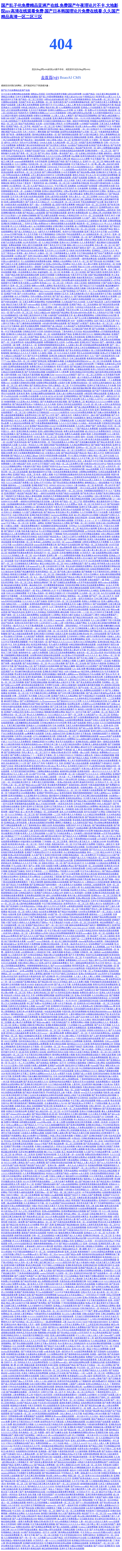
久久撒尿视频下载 (95, 1538)
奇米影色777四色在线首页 (97, 1511)
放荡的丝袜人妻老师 (78, 785)
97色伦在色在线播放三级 (19, 1386)
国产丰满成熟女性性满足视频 (53, 402)
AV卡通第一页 (80, 110)
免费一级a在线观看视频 (11, 1203)
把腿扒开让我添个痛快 (28, 960)
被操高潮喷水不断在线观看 (70, 1233)
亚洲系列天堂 (18, 1440)
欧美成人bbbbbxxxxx (59, 731)
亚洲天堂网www (97, 588)
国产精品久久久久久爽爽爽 (52, 960)
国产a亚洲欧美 (48, 976)
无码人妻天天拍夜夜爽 (32, 245)
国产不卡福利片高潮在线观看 (77, 299)
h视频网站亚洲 (27, 898)
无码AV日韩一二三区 (79, 612)
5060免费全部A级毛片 (58, 1019)
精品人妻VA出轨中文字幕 (17, 1303)
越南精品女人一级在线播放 (97, 482)
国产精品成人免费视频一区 (46, 1465)
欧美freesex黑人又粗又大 (90, 480)
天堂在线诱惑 (20, 547)
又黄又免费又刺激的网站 (33, 302)
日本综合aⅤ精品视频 (107, 1171)
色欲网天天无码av (78, 890)
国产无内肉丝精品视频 (35, 372)
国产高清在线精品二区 (46, 369)
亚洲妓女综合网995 (9, 876)
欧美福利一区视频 (83, 893)
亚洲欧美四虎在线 (73, 1265)
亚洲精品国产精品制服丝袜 (66, 1225)
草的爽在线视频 (58, 199)
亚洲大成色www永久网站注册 (104, 731)
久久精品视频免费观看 (11, 588)
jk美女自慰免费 (74, 94)
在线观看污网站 (94, 1157)
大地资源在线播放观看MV (65, 1395)
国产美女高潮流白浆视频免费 (33, 1009)
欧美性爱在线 (113, 577)
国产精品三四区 (95, 1446)
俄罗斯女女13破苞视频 (58, 1327)
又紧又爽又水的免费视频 (27, 105)
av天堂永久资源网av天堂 (73, 1324)
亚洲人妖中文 (45, 963)
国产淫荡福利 (99, 1351)
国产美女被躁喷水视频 (71, 998)
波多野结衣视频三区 (64, 995)
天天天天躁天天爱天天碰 (36, 669)
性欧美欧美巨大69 (84, 1260)
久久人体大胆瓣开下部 (101, 620)
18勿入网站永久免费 (110, 534)
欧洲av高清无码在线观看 (19, 855)
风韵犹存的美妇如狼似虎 (93, 1254)
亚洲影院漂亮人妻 (106, 1243)
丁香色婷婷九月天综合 (71, 331)
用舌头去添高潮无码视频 (88, 353)
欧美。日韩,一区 (26, 879)
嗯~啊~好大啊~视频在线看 (23, 1365)
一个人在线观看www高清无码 (73, 169)
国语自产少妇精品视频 (77, 828)
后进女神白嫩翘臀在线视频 (30, 1152)
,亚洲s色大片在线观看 (109, 1478)
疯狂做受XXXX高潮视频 (77, 1176)
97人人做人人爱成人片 (56, 679)
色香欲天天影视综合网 (16, 1111)
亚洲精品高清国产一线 (24, 590)
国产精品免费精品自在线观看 (66, 269)
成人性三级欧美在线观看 (66, 941)
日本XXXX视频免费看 (16, 593)
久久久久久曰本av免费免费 (58, 156)
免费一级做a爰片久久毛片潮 (87, 1473)
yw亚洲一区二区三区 (23, 750)
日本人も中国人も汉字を (92, 399)
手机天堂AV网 (72, 310)
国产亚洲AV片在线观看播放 (53, 704)
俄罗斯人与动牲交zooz (104, 728)
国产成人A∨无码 (39, 491)
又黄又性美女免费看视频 (43, 599)
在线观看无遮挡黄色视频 (88, 685)
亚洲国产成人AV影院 (82, 1073)
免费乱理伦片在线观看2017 (95, 194)
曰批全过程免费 (47, 1041)
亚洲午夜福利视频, (33, 677)
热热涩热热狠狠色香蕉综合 (95, 998)
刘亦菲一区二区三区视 (65, 599)
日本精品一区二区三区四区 (73, 1030)
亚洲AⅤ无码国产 (106, 1327)
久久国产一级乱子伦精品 (93, 218)
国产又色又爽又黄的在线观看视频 (92, 796)
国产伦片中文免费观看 (37, 356)
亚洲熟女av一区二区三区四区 (104, 895)
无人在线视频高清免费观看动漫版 (36, 261)
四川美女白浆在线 (89, 874)
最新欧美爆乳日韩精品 (69, 1403)
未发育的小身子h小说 (99, 1098)
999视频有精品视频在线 (15, 407)
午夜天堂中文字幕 (79, 275)
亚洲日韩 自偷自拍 (57, 356)
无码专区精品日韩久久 (28, 1041)
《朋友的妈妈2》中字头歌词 (77, 626)
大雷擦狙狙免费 (111, 677)
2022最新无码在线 (33, 380)
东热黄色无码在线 (52, 331)
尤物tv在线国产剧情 (91, 1314)
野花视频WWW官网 (84, 831)
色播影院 (115, 661)
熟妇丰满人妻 (52, 107)
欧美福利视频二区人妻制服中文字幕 (65, 1060)
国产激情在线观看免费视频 (86, 296)
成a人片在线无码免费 (45, 804)
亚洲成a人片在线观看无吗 (65, 1306)
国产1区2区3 (18, 1119)
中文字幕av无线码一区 (37, 593)
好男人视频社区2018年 (70, 1465)
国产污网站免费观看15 (52, 172)
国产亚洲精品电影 (12, 752)
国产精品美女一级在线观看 (32, 140)
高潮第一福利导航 (98, 1354)
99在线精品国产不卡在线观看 (51, 310)
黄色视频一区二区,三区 (17, 1484)
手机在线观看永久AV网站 (62, 442)
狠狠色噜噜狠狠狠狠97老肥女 (31, 860)
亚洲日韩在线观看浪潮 (31, 121)
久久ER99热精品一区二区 (56, 1257)
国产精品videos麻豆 (41, 1022)
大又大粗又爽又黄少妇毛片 (91, 310)
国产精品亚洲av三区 (23, 666)
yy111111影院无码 (63, 1262)
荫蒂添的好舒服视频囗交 (101, 1044)
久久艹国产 (95, 356)
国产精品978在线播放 (67, 912)
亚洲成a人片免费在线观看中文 (82, 1127)
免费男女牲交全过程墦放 (58, 1100)
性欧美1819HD (113, 464)
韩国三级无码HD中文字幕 (35, 315)
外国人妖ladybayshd (73, 97)
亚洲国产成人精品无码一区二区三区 (43, 1111)
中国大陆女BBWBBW (98, 1322)
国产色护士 (6, 1049)
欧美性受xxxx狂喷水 (23, 1300)
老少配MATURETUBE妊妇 (67, 1308)
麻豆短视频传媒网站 (17, 307)
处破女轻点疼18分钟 (44, 984)
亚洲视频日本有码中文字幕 (61, 1341)
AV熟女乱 (75, 1138)
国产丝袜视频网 (100, 604)
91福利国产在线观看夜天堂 (60, 315)
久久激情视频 (81, 1451)
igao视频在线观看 (112, 860)
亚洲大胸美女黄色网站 (62, 118)
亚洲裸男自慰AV (106, 207)
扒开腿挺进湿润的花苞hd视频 (57, 1543)
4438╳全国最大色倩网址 (82, 321)
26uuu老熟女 (101, 366)
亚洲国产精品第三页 (87, 1268)
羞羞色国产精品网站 (60, 312)
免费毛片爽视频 (11, 1122)
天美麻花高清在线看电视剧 (58, 1481)
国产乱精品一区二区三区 (98, 1330)
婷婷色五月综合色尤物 (26, 1333)
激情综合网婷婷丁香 (43, 582)
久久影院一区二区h (64, 1273)
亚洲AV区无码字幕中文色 (26, 623)
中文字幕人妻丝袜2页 (11, 1198)
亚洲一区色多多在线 (46, 528)
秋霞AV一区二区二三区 (22, 990)
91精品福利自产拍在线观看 (105, 747)
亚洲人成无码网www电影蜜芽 (84, 1440)
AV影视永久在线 (52, 453)
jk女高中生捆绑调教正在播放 (99, 1508)
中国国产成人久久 (77, 858)
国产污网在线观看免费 (11, 825)
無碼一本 (35, 1408)
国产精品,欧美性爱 (105, 442)
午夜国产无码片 (17, 1427)
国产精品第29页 (8, 1481)
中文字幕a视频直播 (34, 626)
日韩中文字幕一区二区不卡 (53, 1392)
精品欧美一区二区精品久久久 (90, 223)
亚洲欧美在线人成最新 (86, 742)
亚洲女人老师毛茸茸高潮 (91, 1225)
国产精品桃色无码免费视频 (44, 1295)
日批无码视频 (83, 920)
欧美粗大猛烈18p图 (67, 1516)
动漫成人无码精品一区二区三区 (50, 561)
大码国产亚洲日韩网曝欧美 (90, 142)
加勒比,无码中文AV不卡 (76, 561)
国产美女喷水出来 (108, 1503)
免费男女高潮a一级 (21, 1284)
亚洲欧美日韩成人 (94, 1125)
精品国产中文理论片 (15, 1127)
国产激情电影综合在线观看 (76, 1354)
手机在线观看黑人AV (75, 234)
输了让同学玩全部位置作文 (76, 607)
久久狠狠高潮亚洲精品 (99, 1481)
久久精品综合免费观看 (20, 423)
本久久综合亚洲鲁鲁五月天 (63, 604)
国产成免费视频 (103, 415)
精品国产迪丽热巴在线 (94, 906)
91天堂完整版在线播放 (89, 534)
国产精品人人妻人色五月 (84, 1163)
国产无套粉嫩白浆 (67, 1368)
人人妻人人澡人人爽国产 (62, 115)
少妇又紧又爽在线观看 (106, 94)
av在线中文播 (64, 383)
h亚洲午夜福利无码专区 (83, 782)
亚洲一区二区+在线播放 (103, 933)
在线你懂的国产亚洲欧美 (28, 1368)
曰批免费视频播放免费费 (38, 1200)
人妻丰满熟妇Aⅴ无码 (38, 933)
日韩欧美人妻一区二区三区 (63, 1198)
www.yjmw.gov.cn (79, 928)
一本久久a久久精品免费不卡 (35, 588)
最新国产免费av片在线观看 (38, 1138)
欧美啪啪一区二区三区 (18, 693)
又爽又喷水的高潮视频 (109, 339)
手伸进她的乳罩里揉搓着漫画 (103, 982)
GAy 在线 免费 (78, 669)
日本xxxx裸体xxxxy (15, 1125)
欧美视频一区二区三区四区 (73, 272)
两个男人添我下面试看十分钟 (19, 1227)
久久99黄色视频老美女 (103, 113)
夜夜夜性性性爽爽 (95, 358)
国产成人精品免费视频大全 (86, 407)
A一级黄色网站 (79, 380)
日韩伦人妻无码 (17, 677)
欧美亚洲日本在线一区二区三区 (22, 844)
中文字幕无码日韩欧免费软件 (38, 1055)
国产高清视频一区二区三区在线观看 (27, 1297)
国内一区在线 (87, 437)
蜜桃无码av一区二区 (70, 1141)
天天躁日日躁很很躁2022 (54, 121)
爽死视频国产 (7, 661)
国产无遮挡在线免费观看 (64, 1222)
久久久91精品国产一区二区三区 (42, 1338)
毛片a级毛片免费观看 (58, 644)
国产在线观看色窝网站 (28, 968)
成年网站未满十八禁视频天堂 (15, 1462)
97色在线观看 (72, 593)
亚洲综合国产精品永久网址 (68, 577)
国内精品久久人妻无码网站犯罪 (15, 534)
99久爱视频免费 (112, 1046)
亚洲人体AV (64, 939)
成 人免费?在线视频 (65, 1122)
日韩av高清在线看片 (10, 577)
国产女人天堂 (48, 415)
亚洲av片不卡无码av (43, 482)
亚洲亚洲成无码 (90, 1265)
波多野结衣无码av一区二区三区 (22, 909)
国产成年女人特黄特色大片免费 (71, 979)
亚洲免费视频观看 (46, 1308)
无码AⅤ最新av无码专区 (40, 296)
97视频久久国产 (81, 1136)
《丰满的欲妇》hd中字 (37, 607)
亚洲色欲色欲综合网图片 (60, 1082)
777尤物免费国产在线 (33, 280)
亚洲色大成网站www (23, 1465)
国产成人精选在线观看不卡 (64, 709)
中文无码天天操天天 (109, 1316)
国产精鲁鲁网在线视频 (109, 666)
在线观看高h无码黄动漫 (26, 1451)
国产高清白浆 (55, 639)
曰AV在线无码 (62, 1187)
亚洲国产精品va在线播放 (53, 499)
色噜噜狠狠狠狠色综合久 (38, 966)
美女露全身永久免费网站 (64, 739)
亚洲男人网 (52, 555)
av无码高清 (30, 480)
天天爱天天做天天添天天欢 (95, 798)
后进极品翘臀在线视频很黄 (43, 393)
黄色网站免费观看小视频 (63, 1055)
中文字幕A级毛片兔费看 (84, 844)
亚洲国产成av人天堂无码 (21, 1381)
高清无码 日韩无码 (16, 777)
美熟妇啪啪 (87, 1500)
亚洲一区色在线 (90, 1243)
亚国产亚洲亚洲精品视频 (36, 682)
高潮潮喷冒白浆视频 (15, 1354)
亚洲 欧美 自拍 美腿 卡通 (96, 1430)
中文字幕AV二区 (108, 1449)
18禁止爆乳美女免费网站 (62, 558)
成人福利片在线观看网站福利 (27, 1098)
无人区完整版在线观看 (49, 531)
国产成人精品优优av (38, 477)
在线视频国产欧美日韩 (42, 1106)
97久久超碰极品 (71, 1276)
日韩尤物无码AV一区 (89, 1308)
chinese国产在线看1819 (84, 990)
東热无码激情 (98, 1019)
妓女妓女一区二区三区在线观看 (24, 817)
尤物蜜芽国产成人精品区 (51, 326)
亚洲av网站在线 (83, 898)
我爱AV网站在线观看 (17, 858)
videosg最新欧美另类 (107, 1208)
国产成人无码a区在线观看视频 (15, 1384)
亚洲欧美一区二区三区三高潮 (104, 1052)
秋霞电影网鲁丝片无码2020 (90, 326)
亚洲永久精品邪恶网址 (52, 191)
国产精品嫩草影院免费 (55, 1160)
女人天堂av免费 (62, 229)
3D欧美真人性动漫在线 (74, 337)
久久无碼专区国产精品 (83, 823)
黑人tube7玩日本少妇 (25, 1190)
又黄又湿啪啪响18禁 (61, 1138)
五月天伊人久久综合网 (55, 250)
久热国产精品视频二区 (35, 647)
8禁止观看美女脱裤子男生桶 (78, 879)
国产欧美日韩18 (87, 493)
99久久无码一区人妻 (23, 1262)
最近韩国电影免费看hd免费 (16, 159)
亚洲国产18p (52, 647)
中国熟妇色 (107, 801)
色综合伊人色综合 (12, 995)
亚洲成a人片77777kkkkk (81, 1459)
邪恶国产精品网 (92, 1411)
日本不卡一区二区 (80, 261)
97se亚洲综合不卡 (20, 477)
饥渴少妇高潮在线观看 (33, 196)
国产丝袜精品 (42, 1063)
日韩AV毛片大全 (88, 1292)
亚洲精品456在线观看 (65, 898)
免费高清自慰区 (23, 1527)
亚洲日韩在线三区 (42, 993)
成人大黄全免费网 (110, 1405)
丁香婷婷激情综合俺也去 (91, 1079)
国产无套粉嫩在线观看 (85, 442)
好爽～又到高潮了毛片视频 (24, 696)
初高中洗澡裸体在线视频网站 (45, 221)
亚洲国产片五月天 (111, 1195)
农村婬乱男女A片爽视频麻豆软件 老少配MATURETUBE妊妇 (89, 1467)
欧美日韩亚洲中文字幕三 (17, 1073)
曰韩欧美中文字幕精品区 (38, 412)
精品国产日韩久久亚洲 (95, 720)
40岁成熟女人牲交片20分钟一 (39, 550)
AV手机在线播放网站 (91, 1192)
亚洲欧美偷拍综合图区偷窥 (105, 706)
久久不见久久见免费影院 (19, 742)
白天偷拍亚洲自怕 (35, 1160)
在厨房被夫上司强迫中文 (36, 1127)
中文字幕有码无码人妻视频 (105, 572)
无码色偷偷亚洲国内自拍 (60, 617)
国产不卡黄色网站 (76, 955)
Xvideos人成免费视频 (87, 1527)
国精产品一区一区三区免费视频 (70, 1511)
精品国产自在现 (45, 909)
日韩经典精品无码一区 (34, 1119)
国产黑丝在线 (28, 1508)
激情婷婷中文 (24, 652)
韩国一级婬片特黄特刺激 (78, 121)
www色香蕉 (72, 267)
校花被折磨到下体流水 (50, 968)
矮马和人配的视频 (42, 990)
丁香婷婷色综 (38, 183)
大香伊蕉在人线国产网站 (75, 623)
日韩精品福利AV (25, 893)
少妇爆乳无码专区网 (84, 364)
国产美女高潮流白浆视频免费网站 (68, 482)
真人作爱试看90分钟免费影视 (32, 1430)
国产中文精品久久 (73, 161)
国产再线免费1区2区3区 (33, 1216)
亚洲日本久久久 (11, 1400)
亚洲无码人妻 (69, 1219)
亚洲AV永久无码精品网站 (85, 642)
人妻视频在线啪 (51, 1297)
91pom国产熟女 (97, 1065)
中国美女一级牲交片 (105, 844)
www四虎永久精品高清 (22, 545)
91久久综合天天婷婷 (66, 353)
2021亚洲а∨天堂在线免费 (72, 655)
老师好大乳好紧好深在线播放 (35, 706)
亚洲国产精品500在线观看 (53, 267)
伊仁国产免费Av (34, 1003)
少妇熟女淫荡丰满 (17, 1138)
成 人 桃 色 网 (26, 812)
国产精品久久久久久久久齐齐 (25, 299)
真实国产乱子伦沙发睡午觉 (60, 418)
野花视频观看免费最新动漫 (20, 947)
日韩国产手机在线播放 (41, 709)
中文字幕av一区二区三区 (17, 523)
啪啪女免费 (109, 161)
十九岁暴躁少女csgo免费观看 (80, 1025)
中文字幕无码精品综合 (52, 903)
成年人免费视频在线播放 (108, 148)
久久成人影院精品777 (11, 121)
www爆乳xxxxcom (20, 974)
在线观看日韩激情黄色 (107, 259)
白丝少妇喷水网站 (38, 1384)
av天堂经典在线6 (43, 358)
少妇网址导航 (52, 151)
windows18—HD (53, 1505)
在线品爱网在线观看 (34, 342)
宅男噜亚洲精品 (56, 720)
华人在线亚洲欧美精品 (91, 887)
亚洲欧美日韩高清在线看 (103, 893)
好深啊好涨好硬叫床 (88, 1505)
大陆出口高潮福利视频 (103, 755)
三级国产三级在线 (76, 1384)
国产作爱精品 (12, 388)
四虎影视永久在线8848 (33, 1257)
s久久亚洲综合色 (11, 1168)
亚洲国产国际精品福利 (45, 1184)
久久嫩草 (81, 661)
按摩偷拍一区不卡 (70, 480)
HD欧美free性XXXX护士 (95, 464)
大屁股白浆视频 (53, 868)
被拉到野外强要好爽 (10, 536)
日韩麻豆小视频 (69, 661)
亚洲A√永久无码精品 (33, 712)
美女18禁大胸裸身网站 (79, 631)
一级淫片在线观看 (45, 294)
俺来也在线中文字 (42, 987)
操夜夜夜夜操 (94, 283)
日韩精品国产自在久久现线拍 (67, 550)
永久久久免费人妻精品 (24, 420)
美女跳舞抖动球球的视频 (100, 1216)
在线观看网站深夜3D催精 (107, 553)
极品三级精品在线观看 (69, 129)
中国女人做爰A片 (57, 1176)
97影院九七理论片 (60, 358)
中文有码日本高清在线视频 (32, 399)
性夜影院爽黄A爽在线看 (58, 612)
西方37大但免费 (100, 512)
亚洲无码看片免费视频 (14, 1265)
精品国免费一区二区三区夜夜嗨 (68, 1144)
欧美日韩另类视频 (83, 1122)
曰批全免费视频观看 (99, 1057)
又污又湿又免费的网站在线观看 (15, 94)
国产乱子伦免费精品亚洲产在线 (15, 90)
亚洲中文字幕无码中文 (22, 1068)
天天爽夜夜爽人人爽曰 (85, 628)
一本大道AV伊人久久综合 (87, 1416)
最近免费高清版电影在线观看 (27, 450)
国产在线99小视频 (110, 1451)
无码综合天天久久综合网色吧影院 (32, 1362)
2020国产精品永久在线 (26, 1403)
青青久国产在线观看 (76, 723)
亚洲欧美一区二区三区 (98, 178)
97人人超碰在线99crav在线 (106, 658)
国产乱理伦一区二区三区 (52, 388)
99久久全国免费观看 (66, 1117)
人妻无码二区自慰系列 (82, 1084)
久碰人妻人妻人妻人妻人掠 (93, 550)
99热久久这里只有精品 (79, 1052)
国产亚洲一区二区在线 (75, 663)
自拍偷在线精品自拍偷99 (12, 728)
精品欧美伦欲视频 (75, 1152)
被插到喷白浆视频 (68, 771)
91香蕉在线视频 (24, 979)
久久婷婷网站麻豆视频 (65, 277)
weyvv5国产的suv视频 (44, 898)
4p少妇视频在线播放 (43, 226)
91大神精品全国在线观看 (57, 1470)
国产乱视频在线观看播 (22, 1459)
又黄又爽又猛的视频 (16, 725)
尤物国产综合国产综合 (35, 151)
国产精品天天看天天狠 (78, 1133)
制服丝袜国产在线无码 (80, 1187)
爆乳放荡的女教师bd (77, 1157)
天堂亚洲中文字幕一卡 (20, 1249)
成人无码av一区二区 (107, 655)
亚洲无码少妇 (29, 528)
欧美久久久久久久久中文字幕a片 (33, 1341)
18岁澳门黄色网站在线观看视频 (64, 1532)
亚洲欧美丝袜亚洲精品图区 (50, 949)
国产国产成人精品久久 (62, 296)
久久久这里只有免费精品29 (36, 731)
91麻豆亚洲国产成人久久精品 (68, 1235)
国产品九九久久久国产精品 (32, 936)
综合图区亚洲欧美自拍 (78, 634)
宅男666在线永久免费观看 (18, 175)
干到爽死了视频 (33, 1214)
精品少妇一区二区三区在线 (83, 229)
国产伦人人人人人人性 (50, 609)
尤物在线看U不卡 (63, 574)
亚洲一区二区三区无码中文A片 (92, 504)
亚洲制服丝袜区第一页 (48, 194)
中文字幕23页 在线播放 (65, 186)
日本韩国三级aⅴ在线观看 (21, 790)
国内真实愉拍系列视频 (22, 364)
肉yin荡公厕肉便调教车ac (88, 1516)
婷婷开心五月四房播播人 (38, 1503)
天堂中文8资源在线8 (17, 518)
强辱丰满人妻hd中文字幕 (74, 650)
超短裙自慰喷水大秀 (10, 1184)
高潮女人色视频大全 (91, 601)
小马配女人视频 (11, 526)
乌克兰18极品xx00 (42, 312)
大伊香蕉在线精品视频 (81, 984)
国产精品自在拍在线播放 (65, 1462)
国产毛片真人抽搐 (85, 658)
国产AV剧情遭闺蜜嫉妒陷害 (77, 102)
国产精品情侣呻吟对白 (109, 847)
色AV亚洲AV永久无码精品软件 (72, 1343)
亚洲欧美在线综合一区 (81, 383)
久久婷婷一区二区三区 (89, 593)
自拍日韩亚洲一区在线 (85, 518)
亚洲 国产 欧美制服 (60, 890)
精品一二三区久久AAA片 (75, 1443)
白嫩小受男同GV (84, 604)
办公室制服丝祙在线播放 (74, 852)
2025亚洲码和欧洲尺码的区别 (57, 1168)
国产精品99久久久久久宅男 (69, 701)
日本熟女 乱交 (82, 1530)
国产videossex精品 (31, 304)
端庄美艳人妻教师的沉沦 (92, 671)
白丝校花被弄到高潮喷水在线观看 (23, 1376)
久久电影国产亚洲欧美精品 (24, 982)
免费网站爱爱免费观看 (65, 339)
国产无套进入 (89, 777)
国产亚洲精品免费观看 (41, 1527)
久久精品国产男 (53, 1467)
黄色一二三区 (93, 852)
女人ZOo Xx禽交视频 (71, 1314)
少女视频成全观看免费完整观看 (60, 1492)
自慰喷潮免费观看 (91, 1454)
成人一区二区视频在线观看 (13, 1503)
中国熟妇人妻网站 (22, 599)
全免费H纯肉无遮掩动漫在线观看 (45, 655)
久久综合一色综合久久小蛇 (30, 445)
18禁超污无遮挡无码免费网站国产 (92, 1462)
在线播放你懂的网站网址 (75, 1424)
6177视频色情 (85, 1381)
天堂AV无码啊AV (91, 574)
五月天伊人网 (16, 196)
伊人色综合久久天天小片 (85, 1119)
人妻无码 (54, 501)
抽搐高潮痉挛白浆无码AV (24, 259)
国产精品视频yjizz (41, 210)
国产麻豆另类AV (37, 1268)
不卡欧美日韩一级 (40, 639)
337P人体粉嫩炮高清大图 (44, 736)
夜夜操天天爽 (114, 1381)
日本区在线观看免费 (107, 472)
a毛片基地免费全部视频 (16, 110)
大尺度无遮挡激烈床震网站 (23, 771)
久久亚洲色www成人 (58, 1362)
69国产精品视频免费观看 (99, 275)
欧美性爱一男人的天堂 (105, 485)
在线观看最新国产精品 (61, 334)
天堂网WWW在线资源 (100, 758)
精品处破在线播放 (12, 585)
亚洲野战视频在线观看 (18, 366)
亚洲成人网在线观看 (30, 828)
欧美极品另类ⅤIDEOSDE (83, 1540)
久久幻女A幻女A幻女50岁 (51, 396)
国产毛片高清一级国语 (14, 329)
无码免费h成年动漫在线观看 (74, 280)
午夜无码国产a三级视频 (49, 1141)
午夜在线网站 (72, 1160)
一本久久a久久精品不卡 (76, 1165)
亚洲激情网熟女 (15, 391)
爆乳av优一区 (26, 577)
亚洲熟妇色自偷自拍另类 (108, 488)
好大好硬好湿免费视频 (107, 175)
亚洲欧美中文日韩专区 (78, 1098)
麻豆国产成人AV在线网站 (81, 496)
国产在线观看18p (82, 1341)
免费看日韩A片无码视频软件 (43, 366)
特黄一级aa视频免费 (63, 547)
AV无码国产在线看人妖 (108, 1395)
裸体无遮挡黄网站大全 (102, 388)
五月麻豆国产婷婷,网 (81, 329)
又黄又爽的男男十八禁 (38, 1079)
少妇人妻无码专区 (102, 496)
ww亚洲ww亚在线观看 (37, 1279)
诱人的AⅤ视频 (12, 1270)
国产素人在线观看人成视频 (65, 1527)
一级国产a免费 (20, 169)
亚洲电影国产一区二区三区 (101, 1543)
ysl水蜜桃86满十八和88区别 (32, 952)
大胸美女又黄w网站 (96, 1063)
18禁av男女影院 (70, 191)
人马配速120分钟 (98, 841)
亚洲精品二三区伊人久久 (103, 250)
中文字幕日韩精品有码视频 (77, 499)
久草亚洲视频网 (99, 434)
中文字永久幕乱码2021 (90, 871)
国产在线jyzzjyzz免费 (10, 685)
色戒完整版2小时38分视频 (94, 1413)
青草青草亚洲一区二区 (82, 966)
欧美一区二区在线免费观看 (75, 1109)
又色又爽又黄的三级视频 (105, 599)
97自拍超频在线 (109, 129)
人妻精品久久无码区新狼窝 (97, 882)
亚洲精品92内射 (97, 1362)
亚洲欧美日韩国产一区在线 (98, 661)
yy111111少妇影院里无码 (60, 1540)
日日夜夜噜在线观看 (65, 426)
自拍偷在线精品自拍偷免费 (71, 151)
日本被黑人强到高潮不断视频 (87, 833)
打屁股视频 (6, 1395)
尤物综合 (94, 752)
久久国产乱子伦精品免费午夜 (97, 1152)
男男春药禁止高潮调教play (59, 329)
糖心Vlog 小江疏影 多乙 (54, 1152)
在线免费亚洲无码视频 (91, 1403)
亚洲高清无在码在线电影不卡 (87, 477)
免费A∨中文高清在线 (97, 110)
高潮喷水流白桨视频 (96, 380)
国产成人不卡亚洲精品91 (38, 580)
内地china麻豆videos (60, 469)
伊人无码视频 (7, 1292)
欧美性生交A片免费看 (29, 1225)
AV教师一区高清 (99, 1122)
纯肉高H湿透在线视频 (109, 930)
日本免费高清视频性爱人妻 (20, 1238)
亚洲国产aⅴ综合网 (56, 1065)
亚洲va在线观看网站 (51, 1211)
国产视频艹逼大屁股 (58, 588)
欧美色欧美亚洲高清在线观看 (96, 474)
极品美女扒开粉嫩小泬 (24, 661)
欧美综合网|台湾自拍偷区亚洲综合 (34, 1071)
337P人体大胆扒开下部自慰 (48, 661)
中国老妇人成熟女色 (83, 755)
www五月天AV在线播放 (91, 1092)
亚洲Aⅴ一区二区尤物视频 (12, 669)
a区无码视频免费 (69, 488)
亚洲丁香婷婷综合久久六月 (107, 410)
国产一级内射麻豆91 (29, 809)
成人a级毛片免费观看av (68, 1519)
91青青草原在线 (45, 318)
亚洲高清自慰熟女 (74, 798)
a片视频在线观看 (82, 369)
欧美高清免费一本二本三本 (61, 628)
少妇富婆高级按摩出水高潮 (97, 1400)
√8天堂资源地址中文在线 (75, 1538)
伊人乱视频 (110, 928)
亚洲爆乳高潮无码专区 (33, 1543)
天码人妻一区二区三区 (105, 245)
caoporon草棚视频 (73, 542)
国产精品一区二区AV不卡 (93, 509)
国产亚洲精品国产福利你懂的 (43, 885)
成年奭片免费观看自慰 (77, 213)
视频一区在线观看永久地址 (24, 272)
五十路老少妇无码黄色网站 (78, 250)
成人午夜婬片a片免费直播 (89, 377)
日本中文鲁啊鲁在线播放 (26, 97)
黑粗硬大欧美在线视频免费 (24, 949)
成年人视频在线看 (18, 1230)
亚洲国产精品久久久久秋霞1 (95, 1370)
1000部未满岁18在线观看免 (16, 205)
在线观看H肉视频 (107, 429)
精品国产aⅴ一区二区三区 (43, 126)
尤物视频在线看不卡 (101, 733)
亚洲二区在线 (70, 1252)
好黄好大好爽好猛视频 (86, 1146)
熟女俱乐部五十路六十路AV (66, 285)
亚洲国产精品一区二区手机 (18, 126)
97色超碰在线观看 (60, 304)
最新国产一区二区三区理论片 (84, 1168)
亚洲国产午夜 (10, 294)
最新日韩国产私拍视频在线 (56, 445)
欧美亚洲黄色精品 (39, 644)
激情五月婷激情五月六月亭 (98, 418)
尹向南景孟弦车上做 (55, 1092)
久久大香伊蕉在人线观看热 (101, 1176)
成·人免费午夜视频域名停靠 (42, 1187)
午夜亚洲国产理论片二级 (90, 909)
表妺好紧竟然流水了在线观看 (89, 277)
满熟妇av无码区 (38, 94)
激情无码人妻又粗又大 (79, 841)
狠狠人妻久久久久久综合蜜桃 (80, 245)
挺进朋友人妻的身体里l (52, 1214)
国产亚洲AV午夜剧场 (96, 663)
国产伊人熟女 (44, 153)
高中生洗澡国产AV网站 (94, 812)
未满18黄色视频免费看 (110, 574)
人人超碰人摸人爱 (73, 345)
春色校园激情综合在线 (35, 1492)
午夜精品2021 (89, 97)
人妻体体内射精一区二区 (67, 528)
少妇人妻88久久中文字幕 (70, 1413)
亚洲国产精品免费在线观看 (104, 917)
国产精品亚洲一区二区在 (91, 1141)
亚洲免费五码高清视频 (22, 1144)
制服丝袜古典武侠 (102, 831)
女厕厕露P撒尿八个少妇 (62, 990)
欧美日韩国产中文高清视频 (93, 577)
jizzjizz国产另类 (43, 1006)
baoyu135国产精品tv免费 (70, 1254)
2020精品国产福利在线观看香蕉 (82, 1360)
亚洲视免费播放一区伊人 (98, 1028)
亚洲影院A (108, 1270)
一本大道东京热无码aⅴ (103, 1241)
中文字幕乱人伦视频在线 (53, 1265)
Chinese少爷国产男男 (43, 1144)
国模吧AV (45, 520)
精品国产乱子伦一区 (103, 1346)
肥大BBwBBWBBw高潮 (81, 312)
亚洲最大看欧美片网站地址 (32, 1025)
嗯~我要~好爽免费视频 (110, 221)
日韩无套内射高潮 (94, 288)
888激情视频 (9, 402)
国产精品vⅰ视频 (42, 1349)
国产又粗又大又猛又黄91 (45, 364)
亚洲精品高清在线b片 (35, 1427)
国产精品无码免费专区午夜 (50, 1276)
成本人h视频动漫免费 (58, 391)
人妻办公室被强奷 (68, 685)
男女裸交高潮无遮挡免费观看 (27, 674)
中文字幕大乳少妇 (54, 1430)
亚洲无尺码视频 (47, 275)
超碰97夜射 (86, 434)
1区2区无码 (23, 1052)
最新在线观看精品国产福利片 (82, 925)
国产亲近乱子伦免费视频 (17, 885)
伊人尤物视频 (78, 1435)
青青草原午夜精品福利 (30, 1548)
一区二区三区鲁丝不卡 (91, 129)
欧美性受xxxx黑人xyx (106, 97)
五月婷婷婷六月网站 (76, 636)
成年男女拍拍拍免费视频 (106, 1338)
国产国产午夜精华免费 (102, 391)
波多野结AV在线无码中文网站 (92, 191)
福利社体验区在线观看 (55, 636)
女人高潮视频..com (101, 947)
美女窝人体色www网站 (85, 126)
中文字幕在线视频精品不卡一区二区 (29, 1252)
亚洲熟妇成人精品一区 (103, 809)
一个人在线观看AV (16, 1449)
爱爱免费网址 (89, 501)
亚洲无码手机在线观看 (67, 1381)
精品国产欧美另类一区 (86, 148)
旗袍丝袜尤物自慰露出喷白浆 (68, 1386)
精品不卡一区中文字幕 (76, 712)
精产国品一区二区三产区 (71, 501)
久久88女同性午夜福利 (37, 1060)
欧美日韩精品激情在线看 (43, 1386)
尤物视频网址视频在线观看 (16, 655)
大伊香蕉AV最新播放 (76, 1063)
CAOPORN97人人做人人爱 (51, 623)
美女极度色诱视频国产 (57, 785)
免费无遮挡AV (89, 1535)
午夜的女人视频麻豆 (58, 256)
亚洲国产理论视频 (12, 1146)
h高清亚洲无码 (107, 356)
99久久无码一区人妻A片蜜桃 (84, 264)
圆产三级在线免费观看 (54, 350)
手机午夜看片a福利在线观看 (21, 1192)
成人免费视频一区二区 (42, 102)
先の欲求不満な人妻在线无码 (47, 971)
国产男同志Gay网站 (40, 1419)
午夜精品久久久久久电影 (44, 404)
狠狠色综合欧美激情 (22, 1540)
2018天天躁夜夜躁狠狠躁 (80, 391)
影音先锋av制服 (27, 1397)
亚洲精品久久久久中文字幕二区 (26, 863)
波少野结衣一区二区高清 (23, 1154)
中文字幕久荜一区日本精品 (105, 1500)
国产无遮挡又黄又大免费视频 (104, 102)
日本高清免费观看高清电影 (65, 472)
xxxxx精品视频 (60, 1157)
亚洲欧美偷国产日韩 (98, 1136)
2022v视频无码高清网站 (59, 410)
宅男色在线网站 (70, 1171)
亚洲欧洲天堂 (33, 439)
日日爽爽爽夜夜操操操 (53, 585)
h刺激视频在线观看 (88, 1484)
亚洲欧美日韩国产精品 (78, 256)
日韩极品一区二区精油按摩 (46, 812)
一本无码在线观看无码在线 (30, 596)
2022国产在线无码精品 (58, 917)
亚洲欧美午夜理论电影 (48, 129)
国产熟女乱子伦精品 (85, 1365)
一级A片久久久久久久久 (101, 771)
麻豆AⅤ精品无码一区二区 (51, 563)
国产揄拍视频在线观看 (102, 825)
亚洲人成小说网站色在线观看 (69, 393)
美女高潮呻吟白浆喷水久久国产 (33, 1489)
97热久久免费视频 (100, 1349)
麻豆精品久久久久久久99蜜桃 (99, 402)
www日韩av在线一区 (46, 1122)
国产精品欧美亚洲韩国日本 (48, 1397)
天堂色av (73, 526)
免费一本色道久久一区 (26, 345)
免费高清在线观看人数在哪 (70, 240)
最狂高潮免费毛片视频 (23, 1424)
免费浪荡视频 (42, 1443)
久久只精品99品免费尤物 (59, 1084)
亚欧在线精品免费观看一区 (104, 949)
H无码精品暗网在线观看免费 (96, 345)
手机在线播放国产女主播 (92, 202)
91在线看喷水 (79, 418)
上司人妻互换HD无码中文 (42, 175)
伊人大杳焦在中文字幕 (103, 312)
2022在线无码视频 (9, 1071)
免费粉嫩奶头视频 (55, 361)
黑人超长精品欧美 (70, 787)
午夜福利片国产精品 (31, 466)
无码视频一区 (40, 930)
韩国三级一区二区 (76, 1476)
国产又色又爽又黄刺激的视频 (71, 693)
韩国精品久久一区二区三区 (69, 790)
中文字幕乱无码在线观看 (32, 458)
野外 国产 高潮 (47, 1225)
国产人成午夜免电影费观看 (102, 1036)
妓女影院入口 (35, 277)
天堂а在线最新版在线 (15, 156)
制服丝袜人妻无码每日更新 (78, 1287)
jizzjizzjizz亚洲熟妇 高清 (62, 515)
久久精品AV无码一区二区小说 (79, 1346)
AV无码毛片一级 (87, 553)
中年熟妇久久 (67, 1473)
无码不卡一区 (10, 1362)
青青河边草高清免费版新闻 (105, 984)
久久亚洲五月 (20, 439)
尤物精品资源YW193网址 (43, 742)
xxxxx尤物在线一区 (45, 941)
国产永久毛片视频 (102, 1025)
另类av (29, 993)
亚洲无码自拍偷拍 (101, 1073)
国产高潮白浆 (69, 658)
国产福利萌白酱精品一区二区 (38, 1222)
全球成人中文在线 (57, 1373)
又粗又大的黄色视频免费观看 (78, 725)
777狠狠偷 (99, 364)
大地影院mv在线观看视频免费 (101, 890)
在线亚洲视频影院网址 (100, 569)
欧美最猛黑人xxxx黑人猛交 (80, 1376)
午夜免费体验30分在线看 (85, 839)
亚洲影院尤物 (102, 1432)
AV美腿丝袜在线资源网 (70, 218)
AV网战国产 (108, 420)
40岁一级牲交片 (91, 207)
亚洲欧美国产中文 (40, 485)
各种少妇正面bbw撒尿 (38, 256)
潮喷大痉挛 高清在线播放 (53, 825)
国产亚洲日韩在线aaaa (11, 890)
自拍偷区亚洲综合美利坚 (21, 437)
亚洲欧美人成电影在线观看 (94, 744)
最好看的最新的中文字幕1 (40, 472)
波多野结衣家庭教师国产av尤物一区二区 (78, 132)
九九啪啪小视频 (112, 1068)
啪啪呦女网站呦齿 (102, 334)
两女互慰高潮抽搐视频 (15, 1214)
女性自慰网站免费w (62, 928)
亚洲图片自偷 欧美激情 (99, 536)
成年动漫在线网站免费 (79, 1362)
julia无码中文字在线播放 (109, 974)
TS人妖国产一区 (111, 288)
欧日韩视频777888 (12, 167)
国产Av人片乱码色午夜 (107, 1163)
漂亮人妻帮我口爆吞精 (39, 974)
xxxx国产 (31, 941)
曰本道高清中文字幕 (55, 566)
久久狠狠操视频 (11, 1538)
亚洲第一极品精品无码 (31, 585)
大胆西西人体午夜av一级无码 (49, 539)
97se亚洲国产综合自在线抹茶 (62, 1203)
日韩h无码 (60, 234)
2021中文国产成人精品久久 (18, 747)
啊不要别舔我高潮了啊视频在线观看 (27, 1103)
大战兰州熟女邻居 (20, 515)
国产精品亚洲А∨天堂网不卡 (81, 1103)
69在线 (9, 207)
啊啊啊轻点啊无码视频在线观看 (19, 1289)
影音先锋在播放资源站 (24, 1179)
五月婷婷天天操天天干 (78, 766)
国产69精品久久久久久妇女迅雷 (30, 1481)
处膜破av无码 (67, 1241)
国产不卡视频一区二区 (88, 1306)
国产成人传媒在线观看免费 (20, 634)
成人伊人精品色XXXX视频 (86, 515)
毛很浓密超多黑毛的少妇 (41, 1457)
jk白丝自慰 (25, 1478)
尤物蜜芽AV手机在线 (64, 947)
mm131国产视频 (15, 1411)
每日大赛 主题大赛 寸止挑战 (103, 1486)
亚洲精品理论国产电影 (30, 704)
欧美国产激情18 (79, 248)
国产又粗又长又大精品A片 (37, 202)
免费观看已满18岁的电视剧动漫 (30, 145)
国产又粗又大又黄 (9, 264)
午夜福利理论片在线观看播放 (47, 1314)
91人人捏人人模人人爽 (98, 1443)
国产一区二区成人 (104, 912)
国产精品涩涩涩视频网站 (86, 115)
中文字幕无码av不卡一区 (82, 164)
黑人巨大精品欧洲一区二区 (16, 1457)
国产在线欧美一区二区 (20, 1413)
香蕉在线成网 (16, 1082)
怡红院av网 (27, 1330)
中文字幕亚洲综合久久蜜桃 (22, 358)
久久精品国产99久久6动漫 (73, 302)
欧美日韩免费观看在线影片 (88, 1055)
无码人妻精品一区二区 (58, 385)
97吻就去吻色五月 (69, 1249)
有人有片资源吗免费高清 (79, 760)
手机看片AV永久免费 (69, 871)
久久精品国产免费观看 (33, 636)
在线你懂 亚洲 (14, 914)
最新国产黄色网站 (38, 1303)
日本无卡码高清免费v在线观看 (53, 456)
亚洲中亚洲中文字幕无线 (31, 806)
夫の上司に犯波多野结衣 (29, 1211)
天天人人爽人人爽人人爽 (31, 1270)
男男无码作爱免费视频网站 (26, 887)
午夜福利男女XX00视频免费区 (22, 793)
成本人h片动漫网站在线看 (71, 812)
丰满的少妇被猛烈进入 (45, 1146)
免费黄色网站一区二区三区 (102, 1470)
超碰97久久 (69, 893)
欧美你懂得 (57, 852)
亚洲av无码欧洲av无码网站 (94, 1297)
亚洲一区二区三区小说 (68, 1068)
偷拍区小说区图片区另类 (89, 709)
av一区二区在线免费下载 (92, 269)
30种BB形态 (110, 1538)
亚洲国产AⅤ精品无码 (13, 712)
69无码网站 (26, 957)
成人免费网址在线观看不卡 (92, 690)
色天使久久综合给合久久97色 (26, 1446)
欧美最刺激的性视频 (48, 1017)
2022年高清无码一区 (31, 242)
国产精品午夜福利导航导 (33, 1092)
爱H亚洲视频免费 (14, 1543)
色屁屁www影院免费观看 (104, 1260)
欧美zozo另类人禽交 (17, 1311)
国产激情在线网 (32, 1360)
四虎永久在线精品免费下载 (62, 210)
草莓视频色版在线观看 (24, 804)
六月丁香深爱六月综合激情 (73, 1300)
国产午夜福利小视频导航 (75, 539)
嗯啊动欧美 (77, 574)
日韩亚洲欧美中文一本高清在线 (103, 1214)
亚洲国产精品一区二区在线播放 (83, 304)
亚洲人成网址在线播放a (87, 339)
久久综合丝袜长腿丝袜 (14, 377)
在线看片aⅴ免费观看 (21, 1100)
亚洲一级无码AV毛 (64, 1351)
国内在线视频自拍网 (29, 275)
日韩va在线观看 (54, 488)
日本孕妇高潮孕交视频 (56, 94)
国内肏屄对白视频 (50, 218)
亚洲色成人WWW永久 (63, 429)
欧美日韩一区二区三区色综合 (56, 1370)
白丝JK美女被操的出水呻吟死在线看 (46, 1095)
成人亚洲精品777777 (10, 836)
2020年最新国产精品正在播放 (21, 1389)
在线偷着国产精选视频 (24, 369)
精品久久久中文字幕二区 (82, 458)
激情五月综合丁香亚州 (20, 183)
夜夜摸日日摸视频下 (19, 574)
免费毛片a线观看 (72, 434)
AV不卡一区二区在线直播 (91, 215)
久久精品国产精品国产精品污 (88, 420)
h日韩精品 (27, 210)
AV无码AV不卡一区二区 (106, 782)
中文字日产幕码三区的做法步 (64, 974)
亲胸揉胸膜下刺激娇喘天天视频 (105, 1289)
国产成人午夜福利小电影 (51, 920)
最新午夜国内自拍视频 (57, 1384)
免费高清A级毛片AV (89, 993)
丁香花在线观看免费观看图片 (14, 882)
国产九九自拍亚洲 (31, 1319)
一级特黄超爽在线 (88, 259)
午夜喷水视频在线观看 (51, 1319)
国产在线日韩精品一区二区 (34, 663)
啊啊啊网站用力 (104, 925)
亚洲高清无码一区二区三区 (48, 1030)
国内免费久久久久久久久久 (52, 1287)
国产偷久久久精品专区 (11, 491)
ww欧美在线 (49, 1351)
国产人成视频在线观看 (44, 947)
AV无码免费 (81, 580)
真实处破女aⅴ (10, 944)
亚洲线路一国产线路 (47, 1451)
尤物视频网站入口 (14, 280)
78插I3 (34, 1206)
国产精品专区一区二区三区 (102, 631)
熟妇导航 (27, 391)
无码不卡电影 (20, 188)
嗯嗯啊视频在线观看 (89, 736)
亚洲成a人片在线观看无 (91, 107)
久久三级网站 (21, 164)
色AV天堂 (99, 963)
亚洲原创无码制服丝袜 (51, 1324)
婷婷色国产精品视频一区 (104, 966)
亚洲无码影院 (65, 793)
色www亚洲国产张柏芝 (71, 1046)
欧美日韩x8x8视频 (94, 1149)
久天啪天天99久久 (65, 755)
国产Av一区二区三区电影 (47, 1535)
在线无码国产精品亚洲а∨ (49, 536)
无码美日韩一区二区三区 (39, 164)
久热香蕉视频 (69, 1284)
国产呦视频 (86, 572)
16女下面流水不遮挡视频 (28, 375)
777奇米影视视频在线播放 (73, 1303)
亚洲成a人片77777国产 (82, 1311)
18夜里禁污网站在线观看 (95, 393)
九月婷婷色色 (111, 329)
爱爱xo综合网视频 (101, 1311)
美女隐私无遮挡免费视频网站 (85, 820)
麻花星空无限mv (11, 701)
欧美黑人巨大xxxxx (38, 1033)
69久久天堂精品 (60, 982)
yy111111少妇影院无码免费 (13, 720)
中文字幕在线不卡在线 (59, 922)
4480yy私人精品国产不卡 (36, 410)
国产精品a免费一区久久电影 (62, 180)
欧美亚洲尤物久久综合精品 (104, 939)
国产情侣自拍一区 (28, 1171)
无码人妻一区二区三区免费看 (35, 1546)
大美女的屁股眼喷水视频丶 (16, 617)
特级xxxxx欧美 (103, 1100)
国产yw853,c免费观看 (35, 1163)
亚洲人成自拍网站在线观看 (62, 1335)
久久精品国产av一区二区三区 (96, 715)
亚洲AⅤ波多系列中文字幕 (72, 1405)
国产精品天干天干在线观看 (92, 285)
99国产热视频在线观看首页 (43, 1130)
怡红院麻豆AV (109, 1149)
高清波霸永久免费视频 (36, 1057)
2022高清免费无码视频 (98, 561)
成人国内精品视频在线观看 (28, 903)
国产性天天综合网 (71, 399)
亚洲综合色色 (10, 1324)
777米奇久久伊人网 (78, 439)
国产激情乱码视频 (48, 1038)
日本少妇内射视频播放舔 (64, 1076)
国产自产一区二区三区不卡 (101, 596)
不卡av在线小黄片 (19, 866)
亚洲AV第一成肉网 (56, 1165)
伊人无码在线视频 (64, 976)
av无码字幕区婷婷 (52, 280)
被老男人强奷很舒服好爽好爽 (77, 388)
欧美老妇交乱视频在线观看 (74, 137)
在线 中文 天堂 (28, 995)
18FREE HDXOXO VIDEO (60, 485)
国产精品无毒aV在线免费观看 (87, 801)
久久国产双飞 (38, 855)
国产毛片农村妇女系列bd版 (39, 429)
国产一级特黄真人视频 (110, 342)
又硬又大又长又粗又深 (50, 998)
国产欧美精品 (69, 291)
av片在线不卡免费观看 (107, 839)
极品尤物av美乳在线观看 (50, 1530)
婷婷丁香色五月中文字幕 (54, 245)
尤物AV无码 (56, 1230)
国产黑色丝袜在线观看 (14, 550)
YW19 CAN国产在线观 (35, 650)
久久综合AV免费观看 (53, 626)
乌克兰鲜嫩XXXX (95, 1281)
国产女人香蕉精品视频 (63, 518)
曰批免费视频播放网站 (109, 1001)
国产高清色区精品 (107, 968)
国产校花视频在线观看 (56, 213)
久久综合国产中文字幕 (56, 1427)
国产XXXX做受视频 (70, 874)
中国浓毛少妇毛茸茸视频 (71, 207)
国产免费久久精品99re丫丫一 (23, 755)
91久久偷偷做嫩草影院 (55, 1125)
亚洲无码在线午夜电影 (31, 1219)
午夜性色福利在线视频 (11, 706)
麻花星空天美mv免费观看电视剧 (15, 1206)
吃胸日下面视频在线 (65, 126)
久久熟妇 (38, 348)
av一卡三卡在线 (56, 1443)
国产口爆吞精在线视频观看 (28, 323)
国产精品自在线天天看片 (25, 318)
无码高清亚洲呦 (72, 585)
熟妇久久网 (114, 712)
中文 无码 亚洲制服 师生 (19, 644)
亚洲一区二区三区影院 (20, 285)
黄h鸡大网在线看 (33, 1265)
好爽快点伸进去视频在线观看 (57, 178)
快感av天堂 (90, 1303)
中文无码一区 (18, 1511)
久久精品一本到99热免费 (89, 423)
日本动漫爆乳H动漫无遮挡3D (87, 1009)
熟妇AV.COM (84, 267)
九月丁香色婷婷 (56, 607)
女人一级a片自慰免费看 (44, 577)
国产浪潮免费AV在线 (103, 558)
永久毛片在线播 (108, 593)
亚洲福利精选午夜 (103, 1540)
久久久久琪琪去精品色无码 (94, 701)
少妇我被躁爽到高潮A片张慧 (19, 504)
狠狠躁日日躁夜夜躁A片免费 (47, 1238)
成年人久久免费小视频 (78, 982)
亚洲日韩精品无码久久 (11, 1335)
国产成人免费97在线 (17, 820)
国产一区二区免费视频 (97, 248)
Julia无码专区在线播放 (11, 601)
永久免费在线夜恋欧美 (73, 817)
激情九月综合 (78, 175)
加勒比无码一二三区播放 (17, 604)
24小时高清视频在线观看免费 (45, 1413)
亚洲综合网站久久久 (99, 1022)
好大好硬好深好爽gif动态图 (73, 1238)
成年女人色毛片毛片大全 (17, 1268)
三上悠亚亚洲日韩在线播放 (98, 1324)
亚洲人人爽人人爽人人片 (19, 1019)
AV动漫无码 (114, 137)
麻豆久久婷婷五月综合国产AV (90, 1117)
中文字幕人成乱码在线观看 (83, 1100)
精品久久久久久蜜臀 (80, 159)
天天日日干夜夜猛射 (38, 110)
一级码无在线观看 (47, 493)
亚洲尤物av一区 (42, 1192)
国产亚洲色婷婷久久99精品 (86, 590)
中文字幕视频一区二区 (77, 237)
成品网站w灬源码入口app (45, 1068)
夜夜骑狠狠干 (84, 1252)
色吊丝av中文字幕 (12, 1141)
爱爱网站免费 (94, 1451)
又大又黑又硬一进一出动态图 (70, 1154)
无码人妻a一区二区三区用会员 (80, 1392)
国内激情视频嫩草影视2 (72, 1179)
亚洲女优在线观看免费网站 (92, 585)
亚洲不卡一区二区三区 (93, 161)
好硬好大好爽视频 (42, 115)
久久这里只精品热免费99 (70, 744)
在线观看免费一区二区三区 (62, 1503)
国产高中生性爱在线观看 (38, 1230)
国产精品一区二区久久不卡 (48, 1179)
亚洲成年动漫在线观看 (53, 1090)
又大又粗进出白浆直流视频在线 (39, 321)
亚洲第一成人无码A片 (26, 253)
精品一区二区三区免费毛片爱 (69, 464)
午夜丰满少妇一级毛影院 (35, 631)
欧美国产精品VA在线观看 (67, 493)
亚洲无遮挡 (58, 102)
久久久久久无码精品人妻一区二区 (16, 555)
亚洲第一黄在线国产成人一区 (64, 153)
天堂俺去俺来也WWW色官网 (53, 723)
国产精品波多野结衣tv (22, 404)
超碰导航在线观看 (22, 1235)
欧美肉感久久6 (109, 1257)
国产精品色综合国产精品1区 (74, 453)
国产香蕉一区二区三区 (26, 153)
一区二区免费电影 (42, 199)
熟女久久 (55, 1049)
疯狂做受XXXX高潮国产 (87, 666)
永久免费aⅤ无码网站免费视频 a (88, 1270)
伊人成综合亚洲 (17, 469)
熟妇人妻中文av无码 (98, 960)
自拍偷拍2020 (10, 698)
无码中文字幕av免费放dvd (36, 223)
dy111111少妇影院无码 (37, 1316)
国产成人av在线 (86, 728)
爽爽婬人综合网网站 (62, 261)
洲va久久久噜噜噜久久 (25, 507)
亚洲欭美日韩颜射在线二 (12, 223)
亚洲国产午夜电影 (63, 750)
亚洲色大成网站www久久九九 (43, 1073)
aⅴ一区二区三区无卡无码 (82, 410)
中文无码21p (86, 1532)
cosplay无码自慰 (47, 1273)
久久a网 (44, 1176)
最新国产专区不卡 (72, 1195)
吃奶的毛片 (23, 113)
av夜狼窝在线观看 (75, 906)
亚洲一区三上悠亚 (39, 1327)
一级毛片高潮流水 (85, 599)
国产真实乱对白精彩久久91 (35, 1082)
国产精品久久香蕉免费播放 (44, 1117)
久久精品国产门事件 (90, 615)
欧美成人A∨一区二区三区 (51, 283)
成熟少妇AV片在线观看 (41, 534)
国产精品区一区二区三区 (93, 466)
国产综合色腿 (96, 626)
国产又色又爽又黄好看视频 (32, 1476)
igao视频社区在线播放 (93, 1386)
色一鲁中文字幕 (27, 1535)
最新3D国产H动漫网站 (24, 1435)
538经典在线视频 (13, 1090)
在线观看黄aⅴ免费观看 (38, 1044)
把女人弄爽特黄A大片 (46, 590)
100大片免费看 (10, 1041)
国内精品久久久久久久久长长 (40, 1486)
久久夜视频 (90, 863)
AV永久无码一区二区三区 (45, 437)
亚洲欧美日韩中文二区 (36, 407)
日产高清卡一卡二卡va (86, 291)
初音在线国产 (48, 1494)
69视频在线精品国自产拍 (97, 1014)
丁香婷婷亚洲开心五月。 (106, 1392)
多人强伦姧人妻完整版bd (21, 1314)
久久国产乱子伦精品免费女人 (59, 833)
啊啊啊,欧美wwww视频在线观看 (59, 1416)
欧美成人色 (76, 1370)
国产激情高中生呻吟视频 (32, 137)
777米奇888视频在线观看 (27, 1273)
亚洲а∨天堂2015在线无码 (51, 337)
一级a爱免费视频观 (52, 1322)
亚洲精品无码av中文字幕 (70, 1454)
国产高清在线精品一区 (93, 1144)
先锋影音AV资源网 (108, 296)
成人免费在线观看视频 (106, 777)
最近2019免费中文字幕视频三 (35, 1136)
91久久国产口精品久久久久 (33, 488)
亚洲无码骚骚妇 (49, 674)
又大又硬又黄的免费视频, (12, 688)
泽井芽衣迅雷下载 (84, 1203)
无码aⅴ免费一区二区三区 (102, 99)
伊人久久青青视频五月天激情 (62, 377)
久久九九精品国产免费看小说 (19, 482)
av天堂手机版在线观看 (87, 582)
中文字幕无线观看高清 (96, 1300)
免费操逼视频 (15, 245)
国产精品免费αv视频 (86, 172)
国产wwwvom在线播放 (61, 966)
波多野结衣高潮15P (31, 1176)
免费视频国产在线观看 (33, 1416)
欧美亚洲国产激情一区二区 (28, 499)
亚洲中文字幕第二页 (46, 755)
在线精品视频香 (25, 115)
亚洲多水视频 (20, 1316)
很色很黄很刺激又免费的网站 (40, 461)
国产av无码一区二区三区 (21, 312)
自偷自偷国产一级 (96, 580)
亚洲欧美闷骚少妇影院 (102, 1187)
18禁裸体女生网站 (16, 1513)
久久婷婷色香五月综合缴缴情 (87, 698)
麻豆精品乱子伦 (106, 806)
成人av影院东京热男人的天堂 (31, 1087)
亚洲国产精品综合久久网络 (57, 523)
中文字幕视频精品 (47, 234)
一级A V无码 (25, 1400)
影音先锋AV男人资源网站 (67, 512)
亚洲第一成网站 (37, 523)
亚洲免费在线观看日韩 (35, 895)
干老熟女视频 (101, 1103)
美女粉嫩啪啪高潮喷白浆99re (81, 1432)
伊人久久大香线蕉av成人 (21, 226)
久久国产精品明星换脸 (77, 1106)
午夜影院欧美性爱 (66, 1451)
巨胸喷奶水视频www (39, 113)
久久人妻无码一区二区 (107, 447)
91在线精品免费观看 (55, 1268)
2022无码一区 (58, 542)
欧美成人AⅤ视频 (71, 952)
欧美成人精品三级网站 (31, 218)
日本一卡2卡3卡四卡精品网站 (87, 118)
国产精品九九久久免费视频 (74, 836)
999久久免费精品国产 (74, 563)
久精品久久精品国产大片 (15, 356)
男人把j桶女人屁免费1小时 (55, 569)
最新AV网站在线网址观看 (84, 547)
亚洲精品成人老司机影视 (15, 823)
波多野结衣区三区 (33, 415)
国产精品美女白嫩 (93, 1405)
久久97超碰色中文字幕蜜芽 (39, 1306)
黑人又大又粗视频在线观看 (13, 1003)
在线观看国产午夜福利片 (101, 763)
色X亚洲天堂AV (39, 1100)
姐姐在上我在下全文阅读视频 (77, 1095)
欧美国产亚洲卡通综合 (99, 145)
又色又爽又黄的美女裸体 (29, 658)
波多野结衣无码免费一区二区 (61, 774)
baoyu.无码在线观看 (72, 466)
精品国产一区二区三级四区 (102, 936)
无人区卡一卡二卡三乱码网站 (21, 1063)
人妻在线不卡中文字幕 (92, 461)
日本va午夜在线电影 (15, 480)
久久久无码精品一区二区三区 (21, 814)
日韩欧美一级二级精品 (90, 952)
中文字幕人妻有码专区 (67, 728)
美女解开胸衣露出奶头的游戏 (28, 671)
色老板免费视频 (53, 302)
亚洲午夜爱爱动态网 (44, 1389)
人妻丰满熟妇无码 (77, 1014)
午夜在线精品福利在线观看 (88, 1038)
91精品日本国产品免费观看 (50, 1171)
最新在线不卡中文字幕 (45, 698)
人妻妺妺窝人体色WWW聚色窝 (39, 1246)
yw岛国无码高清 (47, 1360)
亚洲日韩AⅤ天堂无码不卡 (65, 188)
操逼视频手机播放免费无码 (20, 553)
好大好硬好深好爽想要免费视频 (70, 1494)
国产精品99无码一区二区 (70, 957)
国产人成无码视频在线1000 (24, 1519)
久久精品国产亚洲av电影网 (52, 798)
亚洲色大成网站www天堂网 (60, 110)
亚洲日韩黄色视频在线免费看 (98, 1494)
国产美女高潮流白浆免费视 (88, 682)
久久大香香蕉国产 (87, 242)
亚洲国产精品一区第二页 (24, 474)
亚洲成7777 (46, 304)
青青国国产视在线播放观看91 (84, 1200)
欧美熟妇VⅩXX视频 (52, 787)
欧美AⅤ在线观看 (84, 105)
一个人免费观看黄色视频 (69, 555)
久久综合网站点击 (100, 995)
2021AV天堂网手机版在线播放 (36, 1181)
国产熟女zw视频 (52, 509)
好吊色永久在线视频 (39, 180)
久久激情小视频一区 (47, 353)
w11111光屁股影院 (57, 113)
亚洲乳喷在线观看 (18, 607)
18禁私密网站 (105, 774)
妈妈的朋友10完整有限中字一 (103, 1133)
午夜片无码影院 (34, 1405)
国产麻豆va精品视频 (107, 115)
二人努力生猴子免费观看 (62, 1181)
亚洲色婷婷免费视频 (58, 1127)
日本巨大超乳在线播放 (96, 868)
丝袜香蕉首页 (31, 1511)
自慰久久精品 (31, 912)
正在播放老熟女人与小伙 (55, 1103)
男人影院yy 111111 (28, 310)
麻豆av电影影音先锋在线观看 (75, 609)
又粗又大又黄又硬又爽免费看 (53, 1376)
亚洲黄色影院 (83, 771)
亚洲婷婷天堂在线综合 (61, 1006)
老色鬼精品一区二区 (27, 1432)
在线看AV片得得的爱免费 (73, 868)
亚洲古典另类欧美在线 (40, 1208)
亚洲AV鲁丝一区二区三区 (101, 323)
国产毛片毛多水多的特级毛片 (54, 1014)
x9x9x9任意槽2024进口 (103, 1532)
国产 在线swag (113, 704)
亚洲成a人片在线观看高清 (90, 779)
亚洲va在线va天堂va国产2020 (71, 1017)
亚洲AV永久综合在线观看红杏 (98, 1476)
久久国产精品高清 (94, 302)
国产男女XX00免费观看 (11, 1319)
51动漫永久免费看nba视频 (32, 1133)
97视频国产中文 (104, 126)
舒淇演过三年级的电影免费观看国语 (85, 1257)
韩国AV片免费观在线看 (32, 939)
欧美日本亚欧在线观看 (98, 439)
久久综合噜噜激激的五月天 (90, 526)
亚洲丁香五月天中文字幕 (95, 232)
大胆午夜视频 (10, 375)
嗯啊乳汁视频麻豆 (63, 823)
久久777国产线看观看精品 (35, 917)
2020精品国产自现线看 (87, 186)
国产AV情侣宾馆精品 (33, 955)
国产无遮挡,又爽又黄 (60, 159)
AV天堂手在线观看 (69, 1111)
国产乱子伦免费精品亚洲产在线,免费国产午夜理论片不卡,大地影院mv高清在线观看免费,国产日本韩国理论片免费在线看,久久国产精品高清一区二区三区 (60, 11)
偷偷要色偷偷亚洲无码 (42, 1157)
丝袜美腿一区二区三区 (50, 901)
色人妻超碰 (77, 1279)
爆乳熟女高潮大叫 (53, 836)
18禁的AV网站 (89, 240)
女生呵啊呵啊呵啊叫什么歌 (39, 269)
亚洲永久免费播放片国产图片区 (83, 1327)
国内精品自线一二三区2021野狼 (25, 1014)
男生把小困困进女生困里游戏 (77, 949)
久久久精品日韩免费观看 (94, 814)
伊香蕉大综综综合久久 (97, 1030)
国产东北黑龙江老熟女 (56, 145)
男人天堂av (61, 766)
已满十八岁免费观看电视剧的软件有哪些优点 (68, 1057)
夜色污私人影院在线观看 (79, 895)
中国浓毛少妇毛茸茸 (43, 1395)
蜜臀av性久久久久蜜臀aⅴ (66, 504)
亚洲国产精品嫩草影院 (24, 572)
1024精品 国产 (20, 256)
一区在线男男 (42, 420)
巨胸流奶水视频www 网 (97, 979)
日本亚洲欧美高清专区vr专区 (68, 461)
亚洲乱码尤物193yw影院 (69, 437)
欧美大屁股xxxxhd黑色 (28, 283)
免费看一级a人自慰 (80, 752)
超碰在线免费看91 (60, 963)
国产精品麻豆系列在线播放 (82, 366)
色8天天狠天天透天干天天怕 (51, 1206)
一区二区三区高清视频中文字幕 (36, 890)
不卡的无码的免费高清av (99, 1033)
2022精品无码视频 (9, 901)
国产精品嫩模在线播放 (16, 1392)
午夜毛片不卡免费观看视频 (66, 507)
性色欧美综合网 (62, 1486)
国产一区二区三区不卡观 (57, 925)
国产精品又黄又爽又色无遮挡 (42, 1484)
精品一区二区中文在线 (103, 456)
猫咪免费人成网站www (67, 674)
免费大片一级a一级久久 (45, 790)
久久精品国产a (70, 326)
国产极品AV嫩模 (67, 666)
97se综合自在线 (11, 396)
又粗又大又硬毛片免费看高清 (75, 536)
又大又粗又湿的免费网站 (27, 615)
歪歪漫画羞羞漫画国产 (37, 820)
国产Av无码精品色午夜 (103, 105)
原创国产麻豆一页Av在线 (33, 679)
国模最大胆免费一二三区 (36, 849)
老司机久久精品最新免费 (17, 1033)
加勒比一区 (45, 1049)
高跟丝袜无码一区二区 (62, 844)
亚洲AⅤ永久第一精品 (81, 1349)
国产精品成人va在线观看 (33, 213)
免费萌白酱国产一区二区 (76, 1033)
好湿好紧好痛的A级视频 (62, 520)
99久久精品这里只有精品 (55, 596)
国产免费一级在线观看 (11, 663)
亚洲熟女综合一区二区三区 (13, 715)
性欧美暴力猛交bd (29, 531)
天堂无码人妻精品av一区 (15, 1200)
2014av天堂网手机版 (13, 234)
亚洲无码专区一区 (106, 264)
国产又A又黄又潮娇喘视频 (87, 318)
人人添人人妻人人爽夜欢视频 (49, 1190)
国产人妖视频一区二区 (97, 712)
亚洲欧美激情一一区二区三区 (98, 151)
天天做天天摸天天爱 (39, 617)
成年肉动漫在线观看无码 (32, 685)
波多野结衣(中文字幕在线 (51, 1422)
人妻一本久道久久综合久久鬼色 (93, 1521)
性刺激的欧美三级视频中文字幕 (54, 1408)
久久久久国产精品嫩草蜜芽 (62, 447)
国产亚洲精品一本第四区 (94, 1060)
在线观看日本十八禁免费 (57, 372)
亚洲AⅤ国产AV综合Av (11, 291)
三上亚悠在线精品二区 (49, 207)
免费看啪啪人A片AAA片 (76, 960)
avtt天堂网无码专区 (105, 307)
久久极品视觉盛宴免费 (103, 1179)
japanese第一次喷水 (64, 620)
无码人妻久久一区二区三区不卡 (35, 752)
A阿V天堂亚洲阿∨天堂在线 (104, 1489)
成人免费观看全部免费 (48, 1281)
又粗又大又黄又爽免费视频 (33, 167)
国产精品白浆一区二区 (74, 1430)
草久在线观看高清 (51, 1405)
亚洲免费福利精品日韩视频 (73, 1211)
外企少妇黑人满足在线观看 (60, 407)
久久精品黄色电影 (12, 744)
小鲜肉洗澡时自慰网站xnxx (61, 477)
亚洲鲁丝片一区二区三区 (60, 1279)
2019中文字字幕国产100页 (43, 464)
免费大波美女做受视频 (73, 431)
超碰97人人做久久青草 (48, 169)
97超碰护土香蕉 (50, 348)
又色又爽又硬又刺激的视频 (62, 580)
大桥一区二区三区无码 (63, 307)
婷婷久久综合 (93, 723)
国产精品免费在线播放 (69, 647)
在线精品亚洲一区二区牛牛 (98, 234)
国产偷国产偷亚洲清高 (101, 445)
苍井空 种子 (109, 215)
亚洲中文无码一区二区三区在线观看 (64, 601)
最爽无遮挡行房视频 (105, 518)
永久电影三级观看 (48, 777)
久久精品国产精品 (104, 229)
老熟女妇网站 (57, 1357)
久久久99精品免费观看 (61, 987)
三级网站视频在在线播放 (47, 771)
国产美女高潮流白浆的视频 (104, 1095)
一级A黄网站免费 (56, 1033)
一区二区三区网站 (104, 1365)
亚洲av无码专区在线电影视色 (104, 898)
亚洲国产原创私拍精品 (24, 1292)
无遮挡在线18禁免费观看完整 (72, 1281)
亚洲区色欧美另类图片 (40, 515)
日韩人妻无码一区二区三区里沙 (103, 1106)
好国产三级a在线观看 (20, 118)
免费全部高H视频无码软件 (97, 1154)
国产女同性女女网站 (101, 1287)
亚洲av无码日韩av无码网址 (58, 264)
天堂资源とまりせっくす (85, 520)
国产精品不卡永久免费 (54, 1346)
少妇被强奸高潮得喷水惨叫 (32, 1470)
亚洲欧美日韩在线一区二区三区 (97, 1235)
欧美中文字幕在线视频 (73, 232)
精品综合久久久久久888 (70, 1297)
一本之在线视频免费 (10, 140)
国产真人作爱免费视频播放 (51, 97)
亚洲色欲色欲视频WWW (37, 720)
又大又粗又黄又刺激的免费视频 (102, 623)
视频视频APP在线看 (47, 1333)
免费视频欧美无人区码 (54, 342)
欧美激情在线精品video (31, 744)
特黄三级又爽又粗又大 (44, 1262)
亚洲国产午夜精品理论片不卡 (38, 852)
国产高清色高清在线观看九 (100, 280)
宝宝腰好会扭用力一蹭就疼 (28, 267)
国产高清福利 (12, 906)
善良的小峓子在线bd (70, 615)
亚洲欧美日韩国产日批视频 (79, 1427)
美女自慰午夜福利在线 (100, 183)
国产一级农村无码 (21, 339)
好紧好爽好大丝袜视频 (63, 226)
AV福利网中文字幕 (75, 1411)
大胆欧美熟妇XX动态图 (105, 315)
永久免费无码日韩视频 (35, 688)
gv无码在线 (90, 531)
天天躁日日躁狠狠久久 (35, 329)
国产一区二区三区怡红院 (68, 1484)
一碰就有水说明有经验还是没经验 (34, 501)
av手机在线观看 (19, 1279)
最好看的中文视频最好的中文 (62, 796)
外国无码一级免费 (16, 1222)
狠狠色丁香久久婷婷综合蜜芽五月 (61, 688)
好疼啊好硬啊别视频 (45, 995)
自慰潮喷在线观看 (27, 1122)
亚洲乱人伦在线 (49, 728)
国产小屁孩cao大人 (66, 1038)
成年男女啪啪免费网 (29, 326)
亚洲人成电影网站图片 (14, 202)
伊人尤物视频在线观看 (16, 429)
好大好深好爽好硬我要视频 (99, 1343)
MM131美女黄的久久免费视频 (68, 1041)
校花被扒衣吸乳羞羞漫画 (76, 1446)
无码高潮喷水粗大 (22, 558)
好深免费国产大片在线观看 (101, 944)
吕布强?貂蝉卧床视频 (69, 553)
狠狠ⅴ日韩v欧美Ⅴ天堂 (61, 752)
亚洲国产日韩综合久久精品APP (48, 893)
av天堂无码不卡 (84, 1333)
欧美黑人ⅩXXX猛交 (84, 558)
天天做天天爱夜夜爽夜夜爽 (87, 1316)
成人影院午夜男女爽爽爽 (63, 205)
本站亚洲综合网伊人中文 (21, 868)
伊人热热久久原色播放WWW (100, 650)
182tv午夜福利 (39, 555)
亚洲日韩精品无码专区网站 (82, 372)
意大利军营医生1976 (15, 321)
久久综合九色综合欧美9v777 (45, 957)
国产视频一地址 (112, 879)
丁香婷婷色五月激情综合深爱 (72, 1378)
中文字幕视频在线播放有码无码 (68, 474)
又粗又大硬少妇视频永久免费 (89, 180)
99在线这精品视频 (52, 1011)
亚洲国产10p (61, 1360)
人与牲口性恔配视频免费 (101, 1319)
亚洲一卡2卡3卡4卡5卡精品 (98, 639)
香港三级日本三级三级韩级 (79, 199)
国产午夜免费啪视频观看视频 (44, 423)
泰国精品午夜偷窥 (18, 1405)
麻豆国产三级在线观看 (79, 731)
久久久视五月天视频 (97, 1114)
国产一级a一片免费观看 (40, 205)
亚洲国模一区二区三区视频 (42, 339)
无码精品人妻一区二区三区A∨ (102, 836)
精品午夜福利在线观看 (47, 1516)
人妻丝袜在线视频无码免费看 (40, 823)
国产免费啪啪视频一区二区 (38, 1449)
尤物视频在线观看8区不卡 (95, 491)
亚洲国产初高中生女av (52, 466)
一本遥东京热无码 (64, 804)
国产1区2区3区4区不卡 (73, 863)
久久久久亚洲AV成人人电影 (57, 458)
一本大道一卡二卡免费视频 (69, 777)
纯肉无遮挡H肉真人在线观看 (33, 418)
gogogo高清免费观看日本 (45, 545)
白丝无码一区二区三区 (29, 388)
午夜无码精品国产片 (60, 1022)
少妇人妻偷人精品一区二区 (58, 140)
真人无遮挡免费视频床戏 (102, 350)
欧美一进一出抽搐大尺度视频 (27, 191)
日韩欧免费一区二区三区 (67, 736)
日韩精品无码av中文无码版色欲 (57, 380)
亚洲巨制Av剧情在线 (10, 137)
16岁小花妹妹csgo (72, 671)
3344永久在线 (45, 142)
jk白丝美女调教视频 (48, 912)
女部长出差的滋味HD (102, 383)
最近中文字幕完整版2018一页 (84, 1438)
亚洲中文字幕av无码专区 (45, 1343)
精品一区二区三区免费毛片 (73, 450)
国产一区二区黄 (75, 715)
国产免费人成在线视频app (44, 979)
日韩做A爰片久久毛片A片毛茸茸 (51, 906)
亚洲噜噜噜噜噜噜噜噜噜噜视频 (88, 860)
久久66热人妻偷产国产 (86, 426)
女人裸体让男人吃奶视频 (100, 213)
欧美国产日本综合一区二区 (66, 909)
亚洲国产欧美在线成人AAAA (85, 1478)
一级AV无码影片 (41, 628)
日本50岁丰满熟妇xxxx (53, 769)
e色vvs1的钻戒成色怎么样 (59, 1435)
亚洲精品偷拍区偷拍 (108, 1168)
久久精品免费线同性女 (80, 445)
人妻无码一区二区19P (100, 1190)
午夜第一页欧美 (72, 1092)
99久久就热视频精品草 (22, 288)
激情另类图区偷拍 (109, 348)
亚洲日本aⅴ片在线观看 (70, 509)
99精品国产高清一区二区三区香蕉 (91, 205)
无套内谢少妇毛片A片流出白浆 (55, 439)
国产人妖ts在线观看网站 (67, 1184)
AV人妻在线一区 (39, 1019)
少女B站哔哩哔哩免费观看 (72, 531)
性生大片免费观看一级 (14, 647)
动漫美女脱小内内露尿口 (88, 1449)
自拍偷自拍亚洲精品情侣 (52, 1446)
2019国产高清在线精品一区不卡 (34, 1532)
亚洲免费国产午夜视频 (40, 1357)
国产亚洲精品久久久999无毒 (29, 434)
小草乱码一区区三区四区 (75, 283)
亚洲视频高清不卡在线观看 (78, 1419)
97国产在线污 (107, 283)
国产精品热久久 (77, 882)
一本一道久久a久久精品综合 (77, 1289)
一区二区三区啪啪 (61, 1459)
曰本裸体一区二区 (52, 1046)
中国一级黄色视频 (54, 952)
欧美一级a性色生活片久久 (76, 944)
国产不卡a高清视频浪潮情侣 (78, 99)
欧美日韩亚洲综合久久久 (29, 760)
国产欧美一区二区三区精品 (71, 1400)
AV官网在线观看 (70, 124)
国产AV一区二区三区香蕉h (90, 375)
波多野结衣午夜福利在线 (29, 976)
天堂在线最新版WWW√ (104, 437)
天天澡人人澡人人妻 (66, 1260)
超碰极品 (17, 512)
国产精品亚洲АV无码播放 (108, 1181)
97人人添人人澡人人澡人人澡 (89, 1335)
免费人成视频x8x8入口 (108, 1505)
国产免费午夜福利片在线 (15, 620)
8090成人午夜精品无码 (69, 215)
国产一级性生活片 (109, 396)
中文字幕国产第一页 (99, 159)
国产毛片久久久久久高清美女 (102, 849)
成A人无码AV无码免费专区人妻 (49, 879)
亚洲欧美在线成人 (12, 957)
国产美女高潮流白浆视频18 (77, 350)
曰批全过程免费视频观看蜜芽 (62, 933)
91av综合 (26, 491)
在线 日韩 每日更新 (83, 809)
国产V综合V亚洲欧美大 (104, 1546)
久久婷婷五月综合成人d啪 (32, 836)
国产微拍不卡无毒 (12, 531)
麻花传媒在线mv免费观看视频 (27, 769)
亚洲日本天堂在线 (105, 240)
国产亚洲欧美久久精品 (89, 396)
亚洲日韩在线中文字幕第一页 (29, 1046)
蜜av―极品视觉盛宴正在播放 (57, 248)
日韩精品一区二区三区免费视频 (15, 1408)
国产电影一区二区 (47, 1511)
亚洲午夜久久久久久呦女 (79, 1019)
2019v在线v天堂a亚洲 (52, 1219)
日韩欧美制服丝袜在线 (91, 1138)
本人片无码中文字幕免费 (101, 612)
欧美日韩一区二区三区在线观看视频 (69, 1227)
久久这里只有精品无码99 (86, 930)
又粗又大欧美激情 (81, 620)
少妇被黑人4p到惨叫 (87, 1395)
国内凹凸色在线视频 (85, 1284)
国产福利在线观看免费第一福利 (57, 758)
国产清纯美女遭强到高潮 (41, 1462)
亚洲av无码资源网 (82, 995)
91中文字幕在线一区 (67, 1003)
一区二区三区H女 (75, 491)
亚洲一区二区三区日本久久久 (49, 1109)
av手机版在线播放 (100, 971)
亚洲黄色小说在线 (38, 1052)
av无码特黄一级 (8, 345)
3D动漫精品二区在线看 (41, 118)
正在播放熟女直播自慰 (35, 1354)
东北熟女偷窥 (92, 847)
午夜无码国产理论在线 (53, 434)
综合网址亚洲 (73, 704)
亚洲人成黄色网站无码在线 (50, 431)
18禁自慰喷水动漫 (106, 186)
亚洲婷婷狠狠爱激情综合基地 (51, 345)
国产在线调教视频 (46, 801)
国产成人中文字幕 (62, 984)
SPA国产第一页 (54, 914)
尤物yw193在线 (66, 221)
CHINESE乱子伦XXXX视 (58, 167)
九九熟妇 (48, 1270)
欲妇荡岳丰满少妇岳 (61, 1438)
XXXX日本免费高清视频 (81, 412)
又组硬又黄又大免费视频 (15, 1306)
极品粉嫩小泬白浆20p (103, 1084)
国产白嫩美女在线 (59, 1432)
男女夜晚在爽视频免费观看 (106, 823)
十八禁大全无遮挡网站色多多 (22, 1149)
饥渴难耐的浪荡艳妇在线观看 (54, 526)
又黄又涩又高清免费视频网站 (62, 652)
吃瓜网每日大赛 (49, 1003)
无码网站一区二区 (110, 682)
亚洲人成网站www (102, 793)
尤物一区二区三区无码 (57, 631)
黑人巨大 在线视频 (46, 717)
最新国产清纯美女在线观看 (33, 1233)
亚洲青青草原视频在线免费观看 (93, 1184)
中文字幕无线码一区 (38, 642)
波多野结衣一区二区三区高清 (27, 172)
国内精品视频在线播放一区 (44, 134)
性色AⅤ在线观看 (70, 534)
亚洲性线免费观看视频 (40, 604)
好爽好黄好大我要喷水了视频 (48, 1508)
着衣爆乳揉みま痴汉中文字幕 (61, 682)
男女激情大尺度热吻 (13, 636)
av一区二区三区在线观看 (100, 361)
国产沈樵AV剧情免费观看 (105, 412)
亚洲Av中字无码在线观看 (62, 1071)
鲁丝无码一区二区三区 (62, 839)
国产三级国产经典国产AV (25, 1276)
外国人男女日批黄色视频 (61, 1136)
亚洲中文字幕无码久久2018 (16, 426)
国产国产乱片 (33, 1311)
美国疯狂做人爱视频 (102, 1427)
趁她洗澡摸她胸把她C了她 (72, 1049)
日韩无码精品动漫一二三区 (22, 1001)
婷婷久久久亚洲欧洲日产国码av (33, 922)
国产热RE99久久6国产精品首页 (75, 901)
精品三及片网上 (88, 1524)
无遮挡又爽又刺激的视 (11, 1216)
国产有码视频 (53, 132)
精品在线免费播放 (91, 331)
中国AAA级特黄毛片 (10, 261)
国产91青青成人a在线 (20, 148)
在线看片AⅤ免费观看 (45, 229)
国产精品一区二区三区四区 (30, 99)
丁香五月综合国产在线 (50, 809)
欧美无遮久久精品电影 (45, 690)
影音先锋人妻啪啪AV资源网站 (89, 1246)
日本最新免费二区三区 (14, 925)
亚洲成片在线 (24, 1295)
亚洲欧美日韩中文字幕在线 (78, 733)
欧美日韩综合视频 (58, 1044)
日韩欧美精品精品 (70, 855)
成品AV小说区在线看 (79, 1470)
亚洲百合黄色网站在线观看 (39, 839)
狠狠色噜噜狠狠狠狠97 (83, 793)
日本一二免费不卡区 (43, 1227)
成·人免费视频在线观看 (85, 226)
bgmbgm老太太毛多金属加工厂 (71, 1295)
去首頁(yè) (50, 77)
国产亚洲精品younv (65, 698)
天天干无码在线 (107, 469)
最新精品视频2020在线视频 (56, 882)
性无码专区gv (16, 1257)
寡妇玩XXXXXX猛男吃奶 (73, 968)
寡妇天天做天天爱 (14, 304)
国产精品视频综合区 (51, 1473)
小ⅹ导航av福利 (72, 342)
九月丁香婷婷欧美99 (31, 825)
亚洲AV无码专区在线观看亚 (69, 404)
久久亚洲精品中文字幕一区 (35, 1203)
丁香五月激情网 (36, 882)
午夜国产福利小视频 (104, 1497)
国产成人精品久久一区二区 (16, 1208)
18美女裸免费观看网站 (110, 717)
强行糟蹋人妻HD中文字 (81, 747)
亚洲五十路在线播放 (96, 539)
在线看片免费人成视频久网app (60, 866)
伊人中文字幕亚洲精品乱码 (48, 480)
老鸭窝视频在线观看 (61, 164)
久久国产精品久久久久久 (42, 186)
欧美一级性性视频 (65, 369)
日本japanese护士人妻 (35, 566)
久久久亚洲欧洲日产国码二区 (96, 1397)
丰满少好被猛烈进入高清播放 (25, 1049)
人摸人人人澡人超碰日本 (45, 1381)
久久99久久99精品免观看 (74, 1508)
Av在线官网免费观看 (74, 720)
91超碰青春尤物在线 (80, 183)
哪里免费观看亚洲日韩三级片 (29, 248)
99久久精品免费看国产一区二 (105, 299)
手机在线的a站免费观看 (80, 917)
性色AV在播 (64, 1497)
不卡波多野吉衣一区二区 (94, 957)
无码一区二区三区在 (23, 582)
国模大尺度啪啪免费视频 (19, 1419)
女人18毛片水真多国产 (20, 1117)
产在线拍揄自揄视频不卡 (45, 240)
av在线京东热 (14, 1373)
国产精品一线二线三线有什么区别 (65, 1192)
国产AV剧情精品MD (29, 701)
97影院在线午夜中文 (53, 1284)
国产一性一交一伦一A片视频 (32, 1538)
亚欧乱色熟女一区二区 (52, 863)
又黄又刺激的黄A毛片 (79, 294)
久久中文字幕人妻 (80, 1481)
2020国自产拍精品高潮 (78, 145)
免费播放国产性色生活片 (12, 151)
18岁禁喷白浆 (37, 1478)
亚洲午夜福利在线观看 (101, 920)
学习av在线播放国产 (45, 1292)
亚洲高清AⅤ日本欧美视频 (88, 1003)
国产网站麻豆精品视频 (102, 1457)
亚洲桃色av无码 (42, 237)
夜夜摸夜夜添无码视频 (16, 461)
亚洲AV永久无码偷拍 (68, 242)
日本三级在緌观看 (77, 358)
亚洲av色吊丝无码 (9, 976)
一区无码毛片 (33, 1392)
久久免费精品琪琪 (55, 1354)
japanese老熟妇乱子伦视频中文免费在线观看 (21, 1473)
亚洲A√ (15, 1025)
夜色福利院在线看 (83, 947)
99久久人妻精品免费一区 (27, 1454)
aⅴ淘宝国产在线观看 (79, 849)
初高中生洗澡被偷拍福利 (97, 955)
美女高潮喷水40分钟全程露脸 (94, 555)
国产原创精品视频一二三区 (48, 814)
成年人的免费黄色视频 (56, 895)
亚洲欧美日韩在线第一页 (52, 944)
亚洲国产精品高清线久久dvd (42, 426)
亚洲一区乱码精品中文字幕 (101, 679)
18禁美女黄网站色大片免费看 (95, 542)
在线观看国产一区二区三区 (13, 412)
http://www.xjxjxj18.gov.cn (51, 291)
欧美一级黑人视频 (44, 474)
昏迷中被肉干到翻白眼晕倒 (91, 1276)
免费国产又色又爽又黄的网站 (99, 1357)
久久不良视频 (86, 512)
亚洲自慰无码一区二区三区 (105, 1376)
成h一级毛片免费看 (64, 801)
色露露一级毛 (44, 1432)
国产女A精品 (90, 563)
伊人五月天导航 (30, 234)
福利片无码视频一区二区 (38, 334)
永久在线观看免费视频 (18, 180)
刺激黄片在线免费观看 (92, 790)
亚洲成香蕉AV (59, 1106)
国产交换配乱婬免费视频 (64, 582)
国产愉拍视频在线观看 (14, 566)
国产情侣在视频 (109, 1130)
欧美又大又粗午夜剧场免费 (61, 1316)
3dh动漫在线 (13, 690)
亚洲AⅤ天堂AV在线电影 (84, 1082)
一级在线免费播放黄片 (29, 526)
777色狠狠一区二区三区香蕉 (55, 841)
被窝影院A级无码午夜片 (78, 356)
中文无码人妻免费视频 (44, 750)
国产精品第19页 (45, 982)
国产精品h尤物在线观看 (19, 1467)
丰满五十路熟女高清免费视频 (34, 1373)
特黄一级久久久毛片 (41, 558)
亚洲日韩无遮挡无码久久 (31, 350)
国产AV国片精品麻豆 (88, 134)
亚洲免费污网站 (19, 1076)
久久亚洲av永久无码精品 (27, 402)
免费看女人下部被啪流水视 (61, 420)
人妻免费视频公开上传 (22, 1395)
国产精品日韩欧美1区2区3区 (45, 1114)
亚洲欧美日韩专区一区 (96, 337)
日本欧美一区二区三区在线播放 (24, 998)
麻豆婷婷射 (45, 299)
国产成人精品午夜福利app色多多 (101, 693)
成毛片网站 (23, 385)
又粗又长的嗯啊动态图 (101, 499)
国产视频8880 (95, 1109)
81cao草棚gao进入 (30, 1254)
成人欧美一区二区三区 (107, 1292)
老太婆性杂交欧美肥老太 (106, 1519)
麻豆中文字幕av (106, 1492)
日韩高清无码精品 (28, 536)
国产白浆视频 (98, 329)
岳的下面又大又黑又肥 (104, 321)
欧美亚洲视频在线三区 (71, 1500)
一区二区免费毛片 (87, 855)
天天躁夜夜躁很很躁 (52, 677)
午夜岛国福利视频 (96, 785)
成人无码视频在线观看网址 (13, 966)
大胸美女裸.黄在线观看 (87, 1198)
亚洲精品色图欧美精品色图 (34, 914)
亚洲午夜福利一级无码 (71, 1397)
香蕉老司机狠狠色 (33, 1370)
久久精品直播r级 (98, 1341)
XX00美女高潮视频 (86, 912)
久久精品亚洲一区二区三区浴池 (65, 202)
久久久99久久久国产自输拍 (34, 601)
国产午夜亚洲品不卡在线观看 (92, 696)
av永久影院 (84, 1173)
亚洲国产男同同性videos (48, 793)
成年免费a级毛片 (99, 1381)
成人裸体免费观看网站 (83, 315)
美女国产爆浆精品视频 (50, 1241)
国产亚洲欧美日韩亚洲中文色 (33, 1084)
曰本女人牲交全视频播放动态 (86, 348)
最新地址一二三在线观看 (19, 485)
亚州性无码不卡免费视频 (36, 377)
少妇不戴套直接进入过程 (51, 817)
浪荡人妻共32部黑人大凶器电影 (49, 1289)
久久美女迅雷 (19, 787)
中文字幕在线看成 (85, 253)
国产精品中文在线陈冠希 (69, 545)
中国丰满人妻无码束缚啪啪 (74, 1011)
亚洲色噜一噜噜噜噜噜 (93, 1041)
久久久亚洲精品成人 (65, 148)
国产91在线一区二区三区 (89, 688)
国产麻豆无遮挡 (94, 272)
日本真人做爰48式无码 (55, 733)
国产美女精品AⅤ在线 (66, 1333)
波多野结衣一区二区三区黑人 (40, 620)
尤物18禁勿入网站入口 (28, 963)
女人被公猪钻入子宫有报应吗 (75, 1036)
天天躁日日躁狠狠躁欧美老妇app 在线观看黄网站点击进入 (33, 874)
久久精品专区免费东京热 (25, 1500)
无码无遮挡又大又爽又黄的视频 (72, 1114)
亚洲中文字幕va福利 (88, 507)
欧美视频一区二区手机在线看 (19, 199)
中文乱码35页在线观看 (48, 1403)
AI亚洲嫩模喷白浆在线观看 (26, 723)
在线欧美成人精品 (23, 1106)
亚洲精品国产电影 (56, 161)
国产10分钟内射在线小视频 (37, 469)
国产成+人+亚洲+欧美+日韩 (105, 725)
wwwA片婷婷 (95, 1230)
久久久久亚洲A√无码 (13, 1065)
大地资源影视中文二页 (83, 1338)
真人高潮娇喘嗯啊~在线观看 (36, 447)
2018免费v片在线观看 (29, 396)
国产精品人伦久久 (44, 1001)
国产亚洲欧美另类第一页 (38, 442)
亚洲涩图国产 (10, 493)
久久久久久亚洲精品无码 (19, 221)
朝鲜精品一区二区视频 (78, 596)
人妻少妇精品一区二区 (83, 485)
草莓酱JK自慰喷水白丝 (100, 121)
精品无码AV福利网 (88, 528)
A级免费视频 (39, 868)
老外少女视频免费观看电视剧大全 (28, 453)
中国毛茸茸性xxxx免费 (48, 1497)
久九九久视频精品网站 (11, 466)
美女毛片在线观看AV (65, 742)
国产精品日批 (12, 1225)
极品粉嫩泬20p (47, 375)
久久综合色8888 (32, 1513)
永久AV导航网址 (21, 296)
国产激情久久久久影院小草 (67, 887)
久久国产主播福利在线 (32, 512)
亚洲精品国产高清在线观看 (64, 1449)
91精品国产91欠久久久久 (87, 774)
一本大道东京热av (16, 380)
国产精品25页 (109, 237)
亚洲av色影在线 (64, 782)
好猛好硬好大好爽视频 (30, 841)
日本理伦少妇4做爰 (23, 736)
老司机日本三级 (50, 744)
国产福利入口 (57, 299)
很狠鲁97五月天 (61, 294)
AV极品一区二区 (44, 253)
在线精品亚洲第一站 (23, 348)
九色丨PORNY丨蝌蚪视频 (34, 132)
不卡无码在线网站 (78, 385)
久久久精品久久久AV (57, 715)
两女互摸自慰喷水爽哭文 (77, 1216)
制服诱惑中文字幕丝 (111, 118)
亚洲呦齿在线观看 (80, 1543)
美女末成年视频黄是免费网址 (79, 566)
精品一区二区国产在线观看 (77, 1090)
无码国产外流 (24, 102)
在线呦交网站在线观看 (46, 383)
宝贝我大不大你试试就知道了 (75, 1319)
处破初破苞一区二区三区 (49, 272)
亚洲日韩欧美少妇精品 (26, 431)
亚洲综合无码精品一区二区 (26, 928)
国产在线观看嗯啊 (34, 787)
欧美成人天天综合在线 (90, 1130)
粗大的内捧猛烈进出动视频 (72, 847)
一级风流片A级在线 (103, 167)
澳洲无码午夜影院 (54, 399)
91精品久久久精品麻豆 (97, 450)
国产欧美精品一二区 (75, 1373)
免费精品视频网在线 (35, 156)
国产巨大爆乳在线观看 (47, 215)
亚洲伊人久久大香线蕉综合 (60, 1009)
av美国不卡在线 (65, 1073)
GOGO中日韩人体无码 (97, 1238)
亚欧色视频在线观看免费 (45, 779)
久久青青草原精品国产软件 (57, 1440)
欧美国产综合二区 (104, 1219)
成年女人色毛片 (11, 142)
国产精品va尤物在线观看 (60, 820)
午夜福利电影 (102, 226)
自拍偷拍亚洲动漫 (55, 1252)
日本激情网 (82, 188)
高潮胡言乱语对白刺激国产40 (31, 264)
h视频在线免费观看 (34, 1346)
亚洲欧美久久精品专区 (16, 334)
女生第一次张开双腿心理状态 (49, 124)
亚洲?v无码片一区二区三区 (42, 574)
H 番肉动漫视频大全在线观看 (62, 223)
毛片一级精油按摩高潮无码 (82, 963)
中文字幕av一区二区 (49, 1368)
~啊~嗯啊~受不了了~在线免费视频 (94, 1249)
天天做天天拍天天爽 (87, 1389)
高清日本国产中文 (95, 1227)
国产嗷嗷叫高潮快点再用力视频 (71, 288)
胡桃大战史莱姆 (108, 1055)
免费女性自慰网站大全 (48, 1028)
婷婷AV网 (33, 169)
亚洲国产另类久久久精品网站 (64, 696)
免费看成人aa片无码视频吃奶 (19, 628)
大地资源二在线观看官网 (94, 885)
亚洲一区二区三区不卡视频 (26, 1287)
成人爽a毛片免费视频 (22, 1022)
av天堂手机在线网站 (110, 833)
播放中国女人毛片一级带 (28, 1324)
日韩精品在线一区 (25, 698)
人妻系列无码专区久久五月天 (57, 1478)
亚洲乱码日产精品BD (89, 342)
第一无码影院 (67, 809)
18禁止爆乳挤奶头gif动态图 (79, 113)
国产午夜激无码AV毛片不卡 (75, 1230)
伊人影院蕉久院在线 (110, 685)
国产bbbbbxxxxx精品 (80, 1486)
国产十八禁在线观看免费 (87, 1503)
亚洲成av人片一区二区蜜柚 (39, 307)
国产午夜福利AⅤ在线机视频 (46, 666)
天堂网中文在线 (52, 685)
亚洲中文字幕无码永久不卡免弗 (101, 385)
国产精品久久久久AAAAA (60, 642)
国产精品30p (49, 512)
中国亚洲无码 (92, 968)
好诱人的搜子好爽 (22, 639)
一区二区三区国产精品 (28, 337)
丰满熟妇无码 (102, 1284)
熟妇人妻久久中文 (96, 453)
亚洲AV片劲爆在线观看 (90, 1111)
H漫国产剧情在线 (38, 361)
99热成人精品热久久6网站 (33, 107)
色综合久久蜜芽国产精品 (57, 1173)
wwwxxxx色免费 (40, 391)
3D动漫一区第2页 (96, 928)
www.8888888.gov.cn (15, 410)
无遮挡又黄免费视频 (27, 194)
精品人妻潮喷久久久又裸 (35, 1411)
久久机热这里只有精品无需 (102, 607)
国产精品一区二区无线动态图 (94, 545)
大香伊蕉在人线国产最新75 (30, 178)
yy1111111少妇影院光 (59, 412)
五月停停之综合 (29, 129)
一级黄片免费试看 (24, 1521)
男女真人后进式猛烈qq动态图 (59, 860)
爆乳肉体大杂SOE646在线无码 (106, 1459)
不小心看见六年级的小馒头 (80, 456)
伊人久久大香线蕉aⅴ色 (82, 1006)
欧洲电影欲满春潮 (52, 137)
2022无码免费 (73, 259)
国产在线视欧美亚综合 (60, 1349)
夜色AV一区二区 (112, 963)
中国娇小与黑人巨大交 (26, 717)
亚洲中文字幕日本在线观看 (71, 1548)
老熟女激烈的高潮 (22, 766)
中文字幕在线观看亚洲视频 (42, 1524)
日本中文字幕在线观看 (101, 901)
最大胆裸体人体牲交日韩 (66, 1389)
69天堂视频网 (69, 172)
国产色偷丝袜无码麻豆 (106, 990)
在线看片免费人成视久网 (56, 1133)
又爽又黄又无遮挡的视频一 (44, 782)
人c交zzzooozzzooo (47, 701)
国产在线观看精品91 (57, 1411)
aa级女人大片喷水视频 (28, 1260)
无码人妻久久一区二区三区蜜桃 (82, 196)
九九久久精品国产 (72, 769)
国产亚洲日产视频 (18, 1060)
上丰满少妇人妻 (13, 1219)
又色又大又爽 (44, 696)
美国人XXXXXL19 (30, 609)
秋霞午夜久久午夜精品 (71, 814)
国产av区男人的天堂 (85, 1219)
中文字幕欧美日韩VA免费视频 (43, 693)
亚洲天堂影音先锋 (53, 855)
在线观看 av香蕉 (60, 1457)
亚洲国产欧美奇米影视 (46, 1154)
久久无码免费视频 (24, 987)
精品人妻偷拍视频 (33, 496)
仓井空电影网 (41, 161)
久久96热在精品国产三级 (21, 831)
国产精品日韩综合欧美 (83, 617)
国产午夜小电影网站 (59, 858)
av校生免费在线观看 (27, 1497)
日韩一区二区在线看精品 (43, 1235)
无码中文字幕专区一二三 (36, 871)
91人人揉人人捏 (20, 774)
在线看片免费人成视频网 (35, 1065)
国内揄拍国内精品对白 (26, 801)
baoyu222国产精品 (54, 1538)
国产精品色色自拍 (16, 612)
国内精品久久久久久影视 (78, 1044)
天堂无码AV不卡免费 (95, 1295)
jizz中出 (9, 1179)
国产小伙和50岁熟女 (26, 294)
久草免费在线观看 (63, 175)
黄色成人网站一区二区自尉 (76, 1214)
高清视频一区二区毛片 (99, 188)
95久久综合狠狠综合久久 (82, 167)
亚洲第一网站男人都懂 (97, 137)
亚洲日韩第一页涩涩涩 (93, 1046)
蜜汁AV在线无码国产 (105, 1524)
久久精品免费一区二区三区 (65, 142)
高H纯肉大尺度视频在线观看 (56, 496)
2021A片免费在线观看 (55, 1216)
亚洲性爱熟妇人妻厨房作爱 (80, 706)
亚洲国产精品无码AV (35, 925)
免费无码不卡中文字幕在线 (78, 825)
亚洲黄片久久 (48, 277)
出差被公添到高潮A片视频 (91, 153)
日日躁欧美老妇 (86, 1519)
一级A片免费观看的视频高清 (64, 1208)
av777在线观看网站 (18, 277)
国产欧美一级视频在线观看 (18, 134)
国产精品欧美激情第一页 (80, 1457)
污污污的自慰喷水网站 (14, 1370)
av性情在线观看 (98, 267)
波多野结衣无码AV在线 (57, 1052)
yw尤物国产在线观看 (88, 124)
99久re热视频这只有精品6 (66, 1521)
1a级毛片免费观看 (40, 652)
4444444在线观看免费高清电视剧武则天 (24, 569)
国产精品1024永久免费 (29, 1038)
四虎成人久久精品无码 (100, 256)
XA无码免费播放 (54, 650)
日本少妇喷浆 (58, 725)
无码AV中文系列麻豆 (28, 142)
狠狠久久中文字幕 (28, 1378)
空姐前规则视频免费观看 (31, 1168)
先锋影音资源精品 (109, 1473)
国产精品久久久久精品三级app (24, 456)
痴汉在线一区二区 (16, 912)
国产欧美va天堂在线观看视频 (76, 876)
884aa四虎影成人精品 (60, 1200)
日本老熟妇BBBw (27, 906)
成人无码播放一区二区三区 (57, 183)
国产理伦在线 (96, 261)
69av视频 (75, 156)
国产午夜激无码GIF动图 (32, 1351)
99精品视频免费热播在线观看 (82, 644)
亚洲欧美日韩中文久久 (83, 334)
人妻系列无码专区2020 (18, 1187)
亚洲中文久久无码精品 (35, 612)
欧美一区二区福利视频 (87, 1222)
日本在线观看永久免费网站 (86, 806)
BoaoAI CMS (70, 77)
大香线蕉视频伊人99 (51, 1036)
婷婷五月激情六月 (57, 593)
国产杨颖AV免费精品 (32, 758)
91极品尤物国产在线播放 (81, 1546)
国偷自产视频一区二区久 (45, 1330)
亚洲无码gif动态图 (14, 631)
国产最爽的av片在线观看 (23, 539)
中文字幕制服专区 (65, 590)
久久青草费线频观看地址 (33, 1173)
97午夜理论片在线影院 (40, 159)
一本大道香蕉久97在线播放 (69, 885)
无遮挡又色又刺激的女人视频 (21, 1006)
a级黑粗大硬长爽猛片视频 (18, 1327)
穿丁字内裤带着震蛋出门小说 (107, 1203)
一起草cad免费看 (25, 971)
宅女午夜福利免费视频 (24, 561)
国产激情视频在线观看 (68, 134)
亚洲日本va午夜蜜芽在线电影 (29, 1011)
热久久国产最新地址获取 (69, 1513)
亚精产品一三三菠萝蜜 (81, 939)
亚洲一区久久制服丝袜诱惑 (16, 509)
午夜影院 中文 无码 (54, 763)
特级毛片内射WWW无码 (23, 1349)
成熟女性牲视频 (65, 348)
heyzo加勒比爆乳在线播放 (88, 739)
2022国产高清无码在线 (16, 442)
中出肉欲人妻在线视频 (58, 849)
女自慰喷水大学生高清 (85, 210)
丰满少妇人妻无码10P (91, 769)
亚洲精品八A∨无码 (83, 1241)
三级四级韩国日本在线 (88, 1001)
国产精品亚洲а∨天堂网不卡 (38, 1438)
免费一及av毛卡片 (95, 1408)
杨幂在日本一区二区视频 (67, 690)
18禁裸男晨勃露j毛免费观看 (25, 1017)
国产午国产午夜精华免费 (48, 1500)
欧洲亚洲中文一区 (78, 1408)
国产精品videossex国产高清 (34, 785)
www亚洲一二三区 (65, 364)
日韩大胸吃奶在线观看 (78, 588)
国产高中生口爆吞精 (49, 1454)
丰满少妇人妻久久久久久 (15, 1486)
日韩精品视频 (68, 1530)
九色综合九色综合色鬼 (85, 307)
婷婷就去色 (6, 863)
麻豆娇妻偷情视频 (50, 1548)
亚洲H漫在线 (103, 642)
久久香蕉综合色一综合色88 (13, 580)
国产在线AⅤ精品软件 (27, 1516)
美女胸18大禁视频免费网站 (54, 760)
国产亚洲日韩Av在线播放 (22, 237)
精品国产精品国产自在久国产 (32, 1165)
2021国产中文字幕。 (38, 774)
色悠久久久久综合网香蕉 (57, 1087)
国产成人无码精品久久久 (25, 232)
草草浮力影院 (63, 366)
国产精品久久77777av (34, 1125)
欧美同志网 (97, 677)
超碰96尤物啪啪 (29, 215)
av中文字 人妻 (38, 1249)
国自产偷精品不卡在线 (101, 1419)
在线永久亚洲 (61, 634)
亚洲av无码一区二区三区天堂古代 (56, 1311)
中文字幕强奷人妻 (109, 1009)
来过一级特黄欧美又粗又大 (39, 518)
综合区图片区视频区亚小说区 (35, 1335)
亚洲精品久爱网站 (107, 1306)
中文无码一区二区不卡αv (88, 1368)
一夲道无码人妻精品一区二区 (14, 933)
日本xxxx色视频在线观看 (60, 669)
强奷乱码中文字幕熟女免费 (77, 1065)
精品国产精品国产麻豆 (27, 493)
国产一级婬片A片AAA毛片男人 (35, 1198)
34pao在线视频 (91, 469)
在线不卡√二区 (27, 1184)
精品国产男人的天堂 (43, 1459)
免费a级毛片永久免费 (32, 1090)
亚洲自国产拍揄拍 (16, 871)
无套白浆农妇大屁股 (92, 1087)
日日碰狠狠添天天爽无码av (26, 563)
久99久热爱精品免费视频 (102, 1252)
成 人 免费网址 (27, 690)
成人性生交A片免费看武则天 (98, 431)
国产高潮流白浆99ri (38, 385)
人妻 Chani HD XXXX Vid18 (74, 1322)
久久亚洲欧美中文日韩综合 (35, 796)
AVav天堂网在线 (52, 1249)
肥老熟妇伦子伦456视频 (90, 674)
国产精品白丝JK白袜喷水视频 (30, 250)
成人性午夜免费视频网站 (73, 639)
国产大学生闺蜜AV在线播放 (102, 1530)
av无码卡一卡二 (47, 887)
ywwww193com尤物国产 (66, 375)
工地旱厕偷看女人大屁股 (64, 253)
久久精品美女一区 (26, 229)
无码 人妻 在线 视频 (95, 1206)
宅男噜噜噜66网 (15, 1416)
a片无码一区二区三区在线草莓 (85, 922)
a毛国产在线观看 (79, 178)
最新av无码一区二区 (20, 361)
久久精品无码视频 (50, 242)
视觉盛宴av (107, 1230)
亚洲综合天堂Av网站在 (29, 876)
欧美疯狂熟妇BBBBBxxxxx (99, 1011)
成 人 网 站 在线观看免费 (84, 750)
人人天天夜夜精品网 (25, 1109)
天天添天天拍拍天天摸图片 (53, 828)
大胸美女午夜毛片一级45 (84, 415)
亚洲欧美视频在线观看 (55, 1025)
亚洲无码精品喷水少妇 (90, 156)
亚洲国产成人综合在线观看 (76, 763)
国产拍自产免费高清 (103, 253)
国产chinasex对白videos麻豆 (18, 1114)
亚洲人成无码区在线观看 (56, 196)
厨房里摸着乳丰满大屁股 (46, 1365)
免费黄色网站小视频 (80, 1022)
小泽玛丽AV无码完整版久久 (76, 1190)
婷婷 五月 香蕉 (92, 1017)
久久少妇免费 (18, 1346)
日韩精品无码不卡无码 (32, 331)
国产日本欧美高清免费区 (40, 739)
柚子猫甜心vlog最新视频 (52, 1195)
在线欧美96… (31, 847)
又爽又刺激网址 (108, 1314)
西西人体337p (96, 903)
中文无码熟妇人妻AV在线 (15, 1079)
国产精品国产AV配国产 (78, 323)
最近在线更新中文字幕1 (101, 294)
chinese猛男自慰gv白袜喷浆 (90, 941)
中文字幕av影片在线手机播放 (61, 930)
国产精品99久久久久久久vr (68, 1524)
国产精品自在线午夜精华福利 (104, 1090)
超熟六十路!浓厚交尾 (67, 779)
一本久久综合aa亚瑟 (87, 488)
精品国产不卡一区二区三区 (94, 1513)
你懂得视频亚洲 (62, 321)
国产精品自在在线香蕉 (28, 901)
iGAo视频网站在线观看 (69, 107)
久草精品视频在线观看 (74, 1422)
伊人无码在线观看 (98, 634)
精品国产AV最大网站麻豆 (71, 194)
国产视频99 (28, 779)
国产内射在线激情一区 (11, 302)
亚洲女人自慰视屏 (58, 237)
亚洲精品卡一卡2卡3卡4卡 (65, 1001)
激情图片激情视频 (49, 1513)
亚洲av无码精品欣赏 (87, 974)
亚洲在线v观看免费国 (59, 1546)
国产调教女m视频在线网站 (16, 739)
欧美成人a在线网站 (42, 542)
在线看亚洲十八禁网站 (50, 615)
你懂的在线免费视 (28, 1308)
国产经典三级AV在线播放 (69, 572)
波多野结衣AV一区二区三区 (76, 903)
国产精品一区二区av (49, 1254)
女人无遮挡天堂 (15, 955)
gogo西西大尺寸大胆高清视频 (59, 1119)
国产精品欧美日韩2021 (95, 817)
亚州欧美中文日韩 (80, 140)
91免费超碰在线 (62, 275)
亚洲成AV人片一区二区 (94, 1233)
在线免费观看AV (103, 1082)
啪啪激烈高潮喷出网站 (54, 712)
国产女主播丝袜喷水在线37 (54, 1098)
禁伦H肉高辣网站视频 (75, 1206)
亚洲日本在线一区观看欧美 (39, 188)
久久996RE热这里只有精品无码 (48, 1424)
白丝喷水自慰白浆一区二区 (43, 148)
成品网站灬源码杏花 (106, 210)
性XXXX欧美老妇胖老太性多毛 (51, 259)
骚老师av (88, 1179)
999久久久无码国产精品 (45, 288)
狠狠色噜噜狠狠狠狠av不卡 (45, 1243)
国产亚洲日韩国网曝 (75, 1125)
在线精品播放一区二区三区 (92, 787)
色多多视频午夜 (65, 1338)
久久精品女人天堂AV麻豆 (12, 1438)
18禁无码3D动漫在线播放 (47, 1149)
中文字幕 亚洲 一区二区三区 (47, 1300)
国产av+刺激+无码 (37, 866)
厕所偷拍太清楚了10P (11, 1508)
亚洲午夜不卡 (46, 105)
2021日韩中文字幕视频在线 (32, 1505)
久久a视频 (112, 701)
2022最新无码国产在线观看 (98, 1422)
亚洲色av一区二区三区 (86, 447)
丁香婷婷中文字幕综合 (14, 496)
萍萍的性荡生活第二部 (23, 930)
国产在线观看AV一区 (102, 1273)
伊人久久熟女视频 (56, 663)
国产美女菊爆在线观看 (23, 1343)
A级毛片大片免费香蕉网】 (50, 232)
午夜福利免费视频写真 (97, 1424)
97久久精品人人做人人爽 (64, 105)
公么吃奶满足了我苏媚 (51, 876)
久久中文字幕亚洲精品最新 (67, 1292)
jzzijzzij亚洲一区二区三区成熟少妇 (23, 798)
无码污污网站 (12, 1195)
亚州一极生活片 (57, 1419)
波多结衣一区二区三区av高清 (90, 652)
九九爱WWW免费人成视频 (72, 1149)
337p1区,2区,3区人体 (92, 404)
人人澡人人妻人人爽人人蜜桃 (86, 976)
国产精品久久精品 (80, 758)
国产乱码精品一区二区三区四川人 (27, 1322)
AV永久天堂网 (112, 585)
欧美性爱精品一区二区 (46, 572)
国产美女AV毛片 (109, 674)
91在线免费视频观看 (87, 1208)
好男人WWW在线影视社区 (20, 1243)
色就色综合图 (71, 1268)
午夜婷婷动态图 (77, 469)
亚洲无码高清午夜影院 (44, 831)
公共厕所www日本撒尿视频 (93, 704)
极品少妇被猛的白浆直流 (30, 1036)
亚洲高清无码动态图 (83, 1273)
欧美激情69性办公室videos (43, 766)
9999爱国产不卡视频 (88, 1171)
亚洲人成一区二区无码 (91, 1465)
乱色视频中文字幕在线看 (15, 269)
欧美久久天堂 (37, 1284)
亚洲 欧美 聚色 (23, 393)
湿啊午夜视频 (23, 1524)
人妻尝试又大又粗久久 (78, 679)
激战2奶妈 (114, 1435)
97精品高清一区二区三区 (97, 858)
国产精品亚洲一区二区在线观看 (88, 866)
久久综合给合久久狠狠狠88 (86, 221)
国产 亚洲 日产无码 (36, 763)
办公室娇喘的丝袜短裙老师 (91, 1068)
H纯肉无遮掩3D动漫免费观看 (104, 760)
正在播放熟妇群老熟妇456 (76, 361)
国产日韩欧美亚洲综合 (43, 504)
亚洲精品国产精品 (67, 1365)
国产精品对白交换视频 (63, 1270)
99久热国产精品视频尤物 (17, 1357)
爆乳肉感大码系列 (44, 507)
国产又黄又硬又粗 (58, 706)
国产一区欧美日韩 (33, 728)
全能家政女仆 (46, 928)
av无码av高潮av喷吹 (57, 491)
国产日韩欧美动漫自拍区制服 (59, 1163)
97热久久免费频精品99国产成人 (20, 1443)
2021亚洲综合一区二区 (19, 186)
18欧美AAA (41, 1435)
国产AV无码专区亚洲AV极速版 (65, 993)
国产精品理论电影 (28, 1281)
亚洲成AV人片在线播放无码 (38, 725)
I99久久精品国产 (104, 804)
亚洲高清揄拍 (75, 1087)
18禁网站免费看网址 (88, 472)
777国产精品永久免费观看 (86, 429)
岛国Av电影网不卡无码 (98, 169)
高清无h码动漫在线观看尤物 (85, 987)
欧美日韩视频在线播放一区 (40, 547)
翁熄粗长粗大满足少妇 (99, 609)
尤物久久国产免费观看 (91, 1195)
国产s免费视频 (95, 237)
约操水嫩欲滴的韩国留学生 (39, 1076)
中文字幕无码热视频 (34, 1440)
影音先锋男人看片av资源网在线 (64, 1079)
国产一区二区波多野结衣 (12, 342)
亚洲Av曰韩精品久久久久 (85, 1071)
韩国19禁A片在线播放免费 (56, 955)
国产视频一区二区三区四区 (83, 523)
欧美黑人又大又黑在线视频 (32, 833)
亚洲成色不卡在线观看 (109, 1200)
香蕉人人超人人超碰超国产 (22, 1030)
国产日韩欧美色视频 (51, 450)
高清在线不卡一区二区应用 (46, 553)
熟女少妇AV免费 (25, 240)
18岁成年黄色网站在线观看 (54, 323)
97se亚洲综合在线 (97, 766)
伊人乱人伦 (91, 175)
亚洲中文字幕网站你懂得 (82, 1497)
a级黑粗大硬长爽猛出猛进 (28, 520)
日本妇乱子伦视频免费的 (84, 804)
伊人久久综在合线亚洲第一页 (75, 936)
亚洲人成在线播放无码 (79, 569)
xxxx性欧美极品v (48, 1260)
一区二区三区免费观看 (29, 1195)
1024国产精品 (88, 94)
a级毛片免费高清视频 (96, 636)
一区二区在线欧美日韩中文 (18, 782)
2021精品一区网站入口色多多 (98, 1049)
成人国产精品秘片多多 (85, 1181)
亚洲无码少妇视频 (28, 1028)
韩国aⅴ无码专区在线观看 (107, 531)
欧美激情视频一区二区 (22, 542)
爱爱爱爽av (54, 871)
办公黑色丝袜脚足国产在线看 (105, 1333)
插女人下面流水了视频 (59, 1489)
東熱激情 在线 (32, 777)
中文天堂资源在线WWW (71, 1535)
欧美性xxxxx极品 (84, 933)
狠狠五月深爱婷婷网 (47, 1519)
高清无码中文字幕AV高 (29, 920)
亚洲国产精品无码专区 (52, 658)
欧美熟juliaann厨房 (64, 717)
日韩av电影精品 (37, 509)
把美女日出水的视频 (65, 1146)
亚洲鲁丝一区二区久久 (63, 318)
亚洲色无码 (107, 272)
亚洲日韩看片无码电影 (44, 634)
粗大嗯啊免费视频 (30, 291)
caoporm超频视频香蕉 (24, 161)
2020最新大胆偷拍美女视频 (23, 383)
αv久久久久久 (91, 655)
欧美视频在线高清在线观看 (25, 207)
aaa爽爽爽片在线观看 (34, 733)
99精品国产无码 (23, 464)
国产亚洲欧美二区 (76, 402)
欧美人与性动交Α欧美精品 (103, 369)
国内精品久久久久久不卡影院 (23, 353)
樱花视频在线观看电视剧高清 (99, 669)
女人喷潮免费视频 (40, 747)
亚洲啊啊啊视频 (51, 939)
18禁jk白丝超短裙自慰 (54, 99)
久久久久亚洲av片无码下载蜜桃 (77, 677)
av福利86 (74, 1173)
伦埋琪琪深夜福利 (53, 936)
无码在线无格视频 (29, 1141)
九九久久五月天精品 (68, 423)
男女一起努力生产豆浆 (59, 747)
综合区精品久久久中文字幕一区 (76, 971)
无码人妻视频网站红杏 (109, 134)
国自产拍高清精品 (26, 124)
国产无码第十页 (94, 1211)
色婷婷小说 (52, 1233)
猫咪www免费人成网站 (42, 285)
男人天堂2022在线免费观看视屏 (71, 1330)
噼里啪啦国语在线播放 (108, 874)
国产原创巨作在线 (19, 1044)
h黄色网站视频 (95, 828)
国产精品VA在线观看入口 (70, 1243)
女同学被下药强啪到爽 (48, 847)
